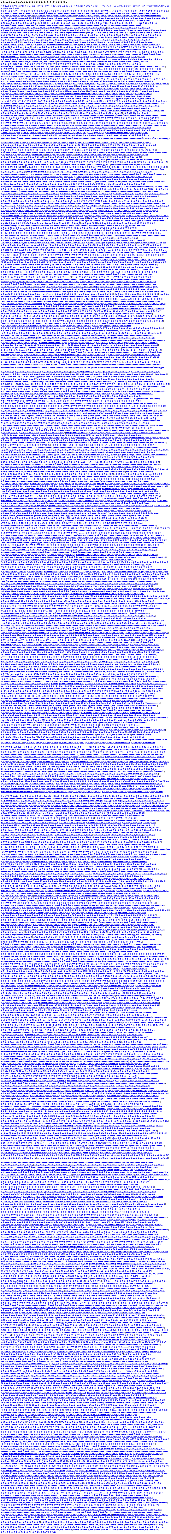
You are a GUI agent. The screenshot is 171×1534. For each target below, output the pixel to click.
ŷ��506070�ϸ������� (138, 1225)
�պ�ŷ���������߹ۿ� (114, 240)
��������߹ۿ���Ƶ (45, 179)
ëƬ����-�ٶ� (150, 654)
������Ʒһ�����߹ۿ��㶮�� (84, 138)
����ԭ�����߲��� (47, 1388)
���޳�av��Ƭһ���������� (63, 1042)
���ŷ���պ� (38, 1027)
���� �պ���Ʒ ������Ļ (15, 1027)
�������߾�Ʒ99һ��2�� (76, 935)
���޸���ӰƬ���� (69, 174)
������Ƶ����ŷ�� (119, 233)
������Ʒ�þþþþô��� (108, 152)
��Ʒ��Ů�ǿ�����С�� (117, 1044)
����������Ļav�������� (133, 262)
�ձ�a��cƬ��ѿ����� (30, 579)
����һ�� (120, 381)
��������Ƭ (144, 567)
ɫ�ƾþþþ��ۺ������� (92, 1091)
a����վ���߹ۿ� (108, 995)
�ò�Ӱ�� (64, 1459)
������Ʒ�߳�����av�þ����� (72, 294)
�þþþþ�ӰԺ (5, 1244)
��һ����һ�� (39, 825)
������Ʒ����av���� (34, 828)
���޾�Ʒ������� (80, 287)
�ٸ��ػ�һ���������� (32, 472)
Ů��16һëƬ (5, 323)
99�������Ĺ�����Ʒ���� (51, 944)
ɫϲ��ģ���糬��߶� (76, 1256)
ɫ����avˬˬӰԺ (79, 1393)
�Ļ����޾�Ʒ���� (109, 1395)
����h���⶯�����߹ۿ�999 (10, 11)
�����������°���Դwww (150, 66)
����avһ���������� (154, 574)
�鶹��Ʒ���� (118, 265)
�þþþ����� (73, 789)
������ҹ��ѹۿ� (68, 501)
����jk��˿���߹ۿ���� (137, 96)
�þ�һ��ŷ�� (103, 79)
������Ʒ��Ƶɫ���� (74, 384)
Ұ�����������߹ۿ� (45, 159)
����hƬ (119, 11)
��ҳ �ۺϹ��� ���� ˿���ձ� (139, 1052)
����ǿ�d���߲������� (148, 1109)
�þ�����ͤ (36, 1204)
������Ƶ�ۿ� (122, 372)
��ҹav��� (26, 920)
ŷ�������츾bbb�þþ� (42, 611)
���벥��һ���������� (53, 589)
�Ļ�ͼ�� (91, 84)
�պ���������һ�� (93, 669)
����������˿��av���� (52, 233)
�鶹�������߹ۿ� (99, 445)
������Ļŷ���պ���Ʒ (152, 260)
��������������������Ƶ (104, 162)
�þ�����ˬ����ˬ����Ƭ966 (81, 106)
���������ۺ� (107, 467)
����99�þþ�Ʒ (133, 533)
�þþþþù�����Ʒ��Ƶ (11, 908)
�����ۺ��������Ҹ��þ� (45, 125)
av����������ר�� (59, 922)
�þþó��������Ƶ (89, 115)
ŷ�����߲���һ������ (14, 1215)
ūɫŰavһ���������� (156, 796)
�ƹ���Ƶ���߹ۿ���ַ (149, 106)
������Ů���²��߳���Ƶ (86, 988)
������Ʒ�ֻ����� (25, 1206)
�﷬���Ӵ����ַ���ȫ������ (113, 1119)
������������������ (146, 35)
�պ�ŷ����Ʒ (64, 971)
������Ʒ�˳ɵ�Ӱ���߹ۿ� (14, 1273)
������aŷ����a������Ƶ (60, 86)
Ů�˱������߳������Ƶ (133, 1395)
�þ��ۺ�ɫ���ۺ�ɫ (138, 1204)
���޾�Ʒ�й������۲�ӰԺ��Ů (107, 462)
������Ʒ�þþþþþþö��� (96, 216)
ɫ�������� (8, 269)
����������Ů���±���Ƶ (49, 115)
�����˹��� (27, 287)
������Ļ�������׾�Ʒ (31, 752)
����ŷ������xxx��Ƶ (62, 430)
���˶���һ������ (12, 503)
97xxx (31, 1373)
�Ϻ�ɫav (108, 1131)
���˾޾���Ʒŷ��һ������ (49, 1410)
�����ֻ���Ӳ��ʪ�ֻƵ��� (49, 13)
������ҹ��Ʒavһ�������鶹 (109, 550)
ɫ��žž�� (82, 1432)
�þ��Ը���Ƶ (147, 696)
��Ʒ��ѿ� (61, 1461)
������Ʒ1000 (54, 1008)
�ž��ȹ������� (155, 340)
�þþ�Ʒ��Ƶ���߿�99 (80, 1165)
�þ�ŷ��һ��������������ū (127, 184)
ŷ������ (13, 143)
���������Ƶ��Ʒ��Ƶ (115, 1000)
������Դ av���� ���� (95, 1410)
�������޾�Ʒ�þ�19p (129, 1405)
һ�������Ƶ (119, 703)
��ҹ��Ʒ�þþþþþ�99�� (12, 737)
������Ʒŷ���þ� (101, 518)
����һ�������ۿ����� (147, 33)
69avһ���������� (87, 1349)
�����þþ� (130, 1419)
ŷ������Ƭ (46, 54)
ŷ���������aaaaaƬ (11, 743)
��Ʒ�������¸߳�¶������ (141, 16)
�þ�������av (143, 94)
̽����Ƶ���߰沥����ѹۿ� (15, 221)
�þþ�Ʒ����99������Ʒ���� (88, 277)
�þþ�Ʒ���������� (72, 313)
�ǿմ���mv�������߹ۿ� (146, 355)
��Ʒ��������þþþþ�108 (72, 823)
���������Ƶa (61, 1356)
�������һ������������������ (37, 406)
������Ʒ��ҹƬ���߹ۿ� (129, 1330)
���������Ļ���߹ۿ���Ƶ (142, 265)
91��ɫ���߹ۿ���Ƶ (26, 774)
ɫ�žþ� (64, 949)
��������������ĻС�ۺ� (101, 279)
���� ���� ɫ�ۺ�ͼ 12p (146, 828)
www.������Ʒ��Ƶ (37, 922)
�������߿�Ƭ (148, 939)
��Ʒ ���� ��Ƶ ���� (137, 1524)
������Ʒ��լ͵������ (48, 213)
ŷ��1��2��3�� (76, 1322)
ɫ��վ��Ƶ (94, 199)
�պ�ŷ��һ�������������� (99, 837)
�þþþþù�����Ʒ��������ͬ (26, 1461)
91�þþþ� (18, 1140)
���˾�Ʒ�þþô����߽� (12, 272)
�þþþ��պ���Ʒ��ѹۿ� (84, 925)
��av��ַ (101, 1052)
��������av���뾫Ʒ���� (75, 954)
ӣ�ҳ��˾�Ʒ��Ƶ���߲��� (30, 764)
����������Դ (27, 830)
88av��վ (51, 23)
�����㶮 (112, 849)
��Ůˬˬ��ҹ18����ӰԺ (89, 540)
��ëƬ (59, 289)
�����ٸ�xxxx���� (111, 1273)
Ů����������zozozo (57, 287)
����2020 (162, 1133)
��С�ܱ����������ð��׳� (96, 157)
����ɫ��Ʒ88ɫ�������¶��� (126, 464)
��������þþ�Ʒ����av (113, 603)
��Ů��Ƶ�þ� (97, 101)
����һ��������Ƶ (97, 1022)
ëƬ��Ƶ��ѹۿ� (157, 391)
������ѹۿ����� (75, 717)
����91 (131, 1138)
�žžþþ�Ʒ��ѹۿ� (73, 1395)
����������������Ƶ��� (70, 296)
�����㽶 (97, 94)
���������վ (138, 857)
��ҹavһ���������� (13, 869)
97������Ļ (61, 89)
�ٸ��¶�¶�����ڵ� (47, 486)
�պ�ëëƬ (75, 1356)
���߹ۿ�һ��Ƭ (67, 455)
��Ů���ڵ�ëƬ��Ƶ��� (117, 847)
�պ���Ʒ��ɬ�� (9, 930)
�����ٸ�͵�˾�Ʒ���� (148, 1138)
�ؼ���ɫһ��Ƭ (115, 506)
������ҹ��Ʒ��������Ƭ (16, 886)
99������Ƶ (101, 420)
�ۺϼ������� (22, 1225)
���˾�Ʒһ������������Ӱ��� (65, 279)
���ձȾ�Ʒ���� (96, 352)
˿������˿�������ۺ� (32, 844)
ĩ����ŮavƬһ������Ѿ (86, 40)
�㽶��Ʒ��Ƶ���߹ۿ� (136, 1143)
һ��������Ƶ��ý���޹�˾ (63, 864)
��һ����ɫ (156, 754)
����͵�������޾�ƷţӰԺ (48, 211)
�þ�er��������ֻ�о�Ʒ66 (82, 292)
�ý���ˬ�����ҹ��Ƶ (12, 423)
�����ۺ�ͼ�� (127, 1451)
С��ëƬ (121, 1165)
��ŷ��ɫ (39, 1340)
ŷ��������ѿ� (43, 874)
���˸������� (99, 574)
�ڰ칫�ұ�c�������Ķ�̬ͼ (96, 1005)
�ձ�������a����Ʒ (135, 722)
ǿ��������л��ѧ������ (93, 564)
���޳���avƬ (44, 133)
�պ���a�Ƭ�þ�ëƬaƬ (140, 1286)
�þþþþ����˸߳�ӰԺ (96, 272)
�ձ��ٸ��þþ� (140, 493)
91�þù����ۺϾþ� (159, 189)
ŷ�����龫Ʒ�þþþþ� (101, 1202)
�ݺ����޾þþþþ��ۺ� (28, 74)
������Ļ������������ (113, 377)
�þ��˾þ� (59, 335)
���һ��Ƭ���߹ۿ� (101, 99)
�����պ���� (67, 113)
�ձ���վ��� (74, 1347)
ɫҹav (89, 30)
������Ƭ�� (94, 674)
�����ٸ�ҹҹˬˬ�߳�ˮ (11, 440)
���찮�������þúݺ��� (14, 250)
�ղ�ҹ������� (116, 1073)
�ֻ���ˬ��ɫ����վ (38, 489)
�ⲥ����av (64, 486)
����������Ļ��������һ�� (140, 347)
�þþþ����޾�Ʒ (50, 1056)
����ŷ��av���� (52, 1204)
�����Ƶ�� (7, 905)
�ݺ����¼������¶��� (55, 1131)
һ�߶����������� (12, 338)
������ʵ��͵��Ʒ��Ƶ (107, 530)
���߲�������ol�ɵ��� (145, 513)
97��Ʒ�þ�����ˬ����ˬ (82, 359)
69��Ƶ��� (150, 150)
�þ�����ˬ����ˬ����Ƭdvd (109, 1020)
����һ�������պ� (59, 1383)
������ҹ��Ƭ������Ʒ (79, 398)
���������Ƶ (9, 331)
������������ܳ (101, 1017)
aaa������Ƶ (92, 1037)
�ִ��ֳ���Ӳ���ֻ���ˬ (103, 1495)
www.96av (94, 662)
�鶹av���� (154, 545)
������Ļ (79, 1225)
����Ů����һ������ (66, 11)
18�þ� (109, 213)
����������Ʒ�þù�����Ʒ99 (17, 596)
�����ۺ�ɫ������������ (81, 196)
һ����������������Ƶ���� (19, 247)
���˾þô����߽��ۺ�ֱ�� (142, 479)
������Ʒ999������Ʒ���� (98, 245)
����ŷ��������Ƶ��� (40, 413)
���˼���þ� (151, 491)
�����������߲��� (129, 401)
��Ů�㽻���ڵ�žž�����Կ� (75, 908)
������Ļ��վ (35, 572)
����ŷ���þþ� (34, 1010)
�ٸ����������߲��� (80, 854)
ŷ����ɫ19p (132, 381)
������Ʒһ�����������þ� (94, 396)
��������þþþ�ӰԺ (11, 735)
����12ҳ (139, 196)
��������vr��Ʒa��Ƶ (42, 374)
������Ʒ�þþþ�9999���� (85, 81)
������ (158, 299)
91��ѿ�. (154, 13)
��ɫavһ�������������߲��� (18, 1364)
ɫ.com (125, 1022)
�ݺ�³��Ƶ (86, 1111)
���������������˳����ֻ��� (44, 966)
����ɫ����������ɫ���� (96, 282)
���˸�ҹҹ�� (138, 1512)
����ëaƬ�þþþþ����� (76, 1187)
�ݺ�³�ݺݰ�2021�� (140, 917)
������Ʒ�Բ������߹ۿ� (32, 664)
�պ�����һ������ (79, 552)
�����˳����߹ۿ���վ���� (41, 671)
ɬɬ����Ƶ (68, 177)
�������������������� (18, 230)
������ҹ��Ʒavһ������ (152, 30)
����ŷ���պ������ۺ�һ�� (65, 1126)
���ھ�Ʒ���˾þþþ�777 (99, 164)
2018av (123, 771)
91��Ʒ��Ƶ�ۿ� (135, 62)
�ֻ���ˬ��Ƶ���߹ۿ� (11, 1197)
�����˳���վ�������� (15, 917)
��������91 (40, 1086)
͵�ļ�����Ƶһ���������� (67, 301)
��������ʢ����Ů (12, 552)
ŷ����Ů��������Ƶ (145, 1322)
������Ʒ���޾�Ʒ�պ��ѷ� (28, 1192)
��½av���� (7, 194)
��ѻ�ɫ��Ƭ (119, 81)
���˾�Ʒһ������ (142, 710)
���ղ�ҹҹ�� (52, 25)
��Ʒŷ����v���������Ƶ (16, 391)
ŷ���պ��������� (120, 1111)
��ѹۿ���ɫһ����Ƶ (11, 1040)
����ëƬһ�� (86, 942)
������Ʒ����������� (30, 905)
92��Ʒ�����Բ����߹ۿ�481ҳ (133, 792)
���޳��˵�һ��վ (122, 287)
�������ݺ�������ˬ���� (15, 657)
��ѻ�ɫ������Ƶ (23, 394)
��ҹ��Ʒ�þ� (37, 530)
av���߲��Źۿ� (91, 545)
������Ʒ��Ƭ (121, 971)
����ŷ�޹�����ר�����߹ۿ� (132, 737)
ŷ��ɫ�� (136, 708)
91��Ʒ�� (130, 1364)
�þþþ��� (120, 547)
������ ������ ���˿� (138, 179)
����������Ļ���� (65, 450)
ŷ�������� (114, 386)
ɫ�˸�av (160, 767)
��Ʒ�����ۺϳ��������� (16, 925)
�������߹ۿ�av (27, 435)
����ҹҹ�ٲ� (74, 79)
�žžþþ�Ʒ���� (39, 1441)
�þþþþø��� (74, 1485)
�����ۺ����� (10, 203)
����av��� (88, 1519)
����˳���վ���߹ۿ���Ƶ (69, 1167)
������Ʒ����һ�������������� (111, 411)
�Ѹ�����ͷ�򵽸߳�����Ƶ (120, 42)
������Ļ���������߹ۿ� (98, 1155)
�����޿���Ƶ (58, 123)
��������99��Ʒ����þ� (93, 1373)
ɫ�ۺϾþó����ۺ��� (122, 828)
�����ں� (108, 1281)
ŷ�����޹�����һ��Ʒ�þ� (15, 815)
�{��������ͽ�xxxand (13, 157)
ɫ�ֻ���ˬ (115, 1242)
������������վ (42, 108)
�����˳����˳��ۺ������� (67, 1293)
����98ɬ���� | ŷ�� (154, 386)
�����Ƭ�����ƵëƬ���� (102, 321)
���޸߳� (131, 771)
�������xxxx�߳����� (109, 457)
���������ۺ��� (76, 335)
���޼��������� (133, 57)
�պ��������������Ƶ (70, 1481)
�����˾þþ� (103, 803)
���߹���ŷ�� (86, 501)
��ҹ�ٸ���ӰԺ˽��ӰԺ (44, 66)
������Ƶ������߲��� (135, 1352)
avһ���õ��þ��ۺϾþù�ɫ (49, 74)
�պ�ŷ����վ (49, 550)
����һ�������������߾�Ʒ (64, 844)
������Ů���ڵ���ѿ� (14, 96)
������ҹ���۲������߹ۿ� (48, 398)
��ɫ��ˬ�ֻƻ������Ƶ (152, 111)
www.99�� (104, 447)
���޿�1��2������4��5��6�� (129, 518)
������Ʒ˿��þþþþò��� (13, 94)
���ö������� (84, 1419)
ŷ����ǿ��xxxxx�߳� (123, 1249)
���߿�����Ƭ (71, 30)
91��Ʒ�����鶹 (152, 208)
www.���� (115, 345)
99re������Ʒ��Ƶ (121, 54)
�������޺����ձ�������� (47, 739)
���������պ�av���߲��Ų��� (35, 516)
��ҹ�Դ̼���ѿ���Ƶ (139, 164)
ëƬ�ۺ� (115, 1232)
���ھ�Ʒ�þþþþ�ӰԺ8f (40, 883)
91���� (106, 269)
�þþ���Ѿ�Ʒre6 (81, 177)
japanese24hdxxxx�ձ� (102, 1493)
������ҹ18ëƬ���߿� (12, 64)
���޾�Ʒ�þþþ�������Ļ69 (66, 1099)
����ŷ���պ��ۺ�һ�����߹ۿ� (125, 159)
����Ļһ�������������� (66, 650)
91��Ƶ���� (136, 647)
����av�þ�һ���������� (75, 326)
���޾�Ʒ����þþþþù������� (146, 830)
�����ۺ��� (108, 540)
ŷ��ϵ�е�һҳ (91, 696)
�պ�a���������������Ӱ (124, 25)
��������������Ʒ (125, 52)
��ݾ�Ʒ (150, 452)
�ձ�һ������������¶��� (61, 472)
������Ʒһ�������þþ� (82, 1054)
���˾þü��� (19, 1099)
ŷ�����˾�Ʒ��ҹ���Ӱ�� (14, 818)
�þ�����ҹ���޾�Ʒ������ (16, 727)
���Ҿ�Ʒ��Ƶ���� (11, 99)
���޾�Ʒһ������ (69, 338)
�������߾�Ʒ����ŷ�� (15, 1515)
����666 (123, 584)
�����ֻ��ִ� (133, 869)
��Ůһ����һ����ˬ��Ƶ (41, 89)
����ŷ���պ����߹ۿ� (44, 1532)
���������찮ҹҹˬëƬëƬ (127, 69)
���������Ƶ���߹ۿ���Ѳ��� (93, 265)
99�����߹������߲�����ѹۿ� (117, 676)
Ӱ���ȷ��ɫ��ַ (87, 289)
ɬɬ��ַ (100, 1269)
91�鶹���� (154, 691)
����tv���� (140, 630)
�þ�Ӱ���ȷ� (58, 1049)
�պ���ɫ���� (92, 708)
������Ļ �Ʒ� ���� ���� (54, 191)
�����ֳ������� (140, 621)
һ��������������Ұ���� (17, 1410)
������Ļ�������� (69, 927)
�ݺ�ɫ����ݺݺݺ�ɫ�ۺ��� (45, 235)
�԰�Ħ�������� (9, 472)
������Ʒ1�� (109, 1366)
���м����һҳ (55, 469)
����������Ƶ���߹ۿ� (94, 201)
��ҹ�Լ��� (36, 913)
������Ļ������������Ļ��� (83, 679)
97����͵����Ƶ (38, 1109)
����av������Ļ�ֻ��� (28, 1209)
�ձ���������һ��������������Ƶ (109, 318)
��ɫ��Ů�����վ (34, 910)
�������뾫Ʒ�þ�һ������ (141, 1012)
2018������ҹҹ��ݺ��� (150, 1527)
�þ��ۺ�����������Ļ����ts (93, 618)
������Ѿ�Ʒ (62, 560)
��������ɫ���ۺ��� (45, 199)
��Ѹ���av (7, 1347)
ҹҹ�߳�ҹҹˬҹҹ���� (129, 1427)
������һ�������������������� (54, 1066)
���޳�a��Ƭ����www (122, 333)
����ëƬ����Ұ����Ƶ (60, 37)
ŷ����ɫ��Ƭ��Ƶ (78, 705)
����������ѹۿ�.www (155, 1093)
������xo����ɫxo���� (71, 691)
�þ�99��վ (6, 1049)
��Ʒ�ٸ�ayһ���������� (25, 1244)
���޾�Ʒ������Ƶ (123, 1170)
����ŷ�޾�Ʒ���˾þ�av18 (129, 874)
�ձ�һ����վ (137, 535)
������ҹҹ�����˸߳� (12, 49)
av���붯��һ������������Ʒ (91, 120)
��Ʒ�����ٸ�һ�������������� (47, 459)
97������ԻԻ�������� (146, 352)
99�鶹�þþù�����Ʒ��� (75, 91)
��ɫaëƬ (83, 30)
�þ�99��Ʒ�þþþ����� (83, 23)
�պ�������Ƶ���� (131, 876)
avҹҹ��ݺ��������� (120, 364)
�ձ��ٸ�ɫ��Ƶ (155, 1056)
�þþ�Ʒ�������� (11, 238)
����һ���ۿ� (53, 659)
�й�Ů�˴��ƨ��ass (102, 54)
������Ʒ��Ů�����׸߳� (15, 547)
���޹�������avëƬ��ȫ (137, 900)
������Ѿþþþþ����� (56, 572)
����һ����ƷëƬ (83, 323)
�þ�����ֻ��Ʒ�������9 (15, 1054)
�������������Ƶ (39, 228)
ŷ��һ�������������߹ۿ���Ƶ (119, 1288)
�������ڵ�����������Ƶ (103, 1318)
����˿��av (32, 54)
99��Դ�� (132, 481)
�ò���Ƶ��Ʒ (94, 408)
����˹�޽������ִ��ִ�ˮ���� (97, 225)
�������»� (138, 1407)
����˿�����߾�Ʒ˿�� (37, 947)
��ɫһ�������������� (72, 900)
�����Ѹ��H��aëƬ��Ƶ (148, 1335)
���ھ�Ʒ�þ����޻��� (64, 377)
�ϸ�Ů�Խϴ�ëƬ (119, 311)
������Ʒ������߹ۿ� (14, 1473)
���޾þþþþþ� (50, 927)
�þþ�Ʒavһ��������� (13, 54)
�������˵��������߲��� (85, 347)
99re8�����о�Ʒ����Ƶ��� (85, 418)
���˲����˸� (35, 498)
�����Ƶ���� (150, 983)
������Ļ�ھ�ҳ (89, 194)
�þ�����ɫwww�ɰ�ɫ (67, 66)
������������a (127, 698)
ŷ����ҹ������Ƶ (94, 1451)
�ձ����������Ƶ (98, 296)
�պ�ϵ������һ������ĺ (54, 879)
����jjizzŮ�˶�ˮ (9, 830)
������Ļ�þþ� (71, 289)
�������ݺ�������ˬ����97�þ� (16, 1123)
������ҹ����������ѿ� (43, 528)
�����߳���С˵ (137, 138)
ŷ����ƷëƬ (43, 847)
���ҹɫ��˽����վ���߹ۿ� (15, 550)
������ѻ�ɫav (102, 493)
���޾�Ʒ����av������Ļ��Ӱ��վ (39, 1069)
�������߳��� (57, 811)
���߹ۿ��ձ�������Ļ (71, 830)
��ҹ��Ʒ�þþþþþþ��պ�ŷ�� (94, 174)
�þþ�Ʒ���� (7, 786)
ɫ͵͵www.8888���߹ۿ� (69, 57)
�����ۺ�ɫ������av (71, 1388)
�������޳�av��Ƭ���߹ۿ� (103, 1296)
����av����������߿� (137, 345)
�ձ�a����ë (142, 1337)
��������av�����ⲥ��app (37, 508)
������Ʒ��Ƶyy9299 (87, 1476)
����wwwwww (8, 420)
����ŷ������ (104, 350)
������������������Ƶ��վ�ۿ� (143, 169)
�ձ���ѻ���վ (86, 250)
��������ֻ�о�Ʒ (10, 225)
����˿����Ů (18, 128)
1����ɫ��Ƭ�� (99, 932)
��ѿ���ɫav (27, 203)
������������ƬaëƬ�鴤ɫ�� (17, 1113)
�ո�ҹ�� (12, 784)
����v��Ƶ (87, 381)
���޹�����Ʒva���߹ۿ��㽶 (15, 1066)
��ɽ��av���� (136, 340)
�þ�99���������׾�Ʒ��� (37, 754)
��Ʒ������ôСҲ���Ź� (139, 177)
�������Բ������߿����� (75, 616)
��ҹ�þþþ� (24, 930)
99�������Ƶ (151, 896)
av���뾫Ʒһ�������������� (98, 1510)
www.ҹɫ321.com (62, 347)
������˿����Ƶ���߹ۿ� (94, 213)
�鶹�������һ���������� (112, 430)
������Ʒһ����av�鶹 (71, 506)
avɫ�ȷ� (27, 62)
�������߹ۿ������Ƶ (63, 676)
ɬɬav (164, 243)
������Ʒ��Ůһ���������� (147, 971)
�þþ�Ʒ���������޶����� (12, 233)
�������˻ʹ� (67, 16)
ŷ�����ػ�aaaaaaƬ (26, 211)
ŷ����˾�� (131, 1415)
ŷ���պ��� (90, 367)
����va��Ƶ (113, 28)
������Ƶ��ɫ (161, 506)
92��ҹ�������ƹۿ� (24, 71)
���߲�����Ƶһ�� (115, 274)
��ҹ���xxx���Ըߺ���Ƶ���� (54, 403)
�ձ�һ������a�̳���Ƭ (75, 869)
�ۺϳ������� (123, 1300)
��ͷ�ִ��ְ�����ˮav (73, 1008)
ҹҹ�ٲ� (130, 703)
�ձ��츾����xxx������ (44, 484)
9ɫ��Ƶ (44, 79)
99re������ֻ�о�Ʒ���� (116, 647)
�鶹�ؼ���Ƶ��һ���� (79, 518)
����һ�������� (132, 301)
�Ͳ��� (142, 123)
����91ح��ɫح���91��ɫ (89, 206)
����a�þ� (85, 1042)
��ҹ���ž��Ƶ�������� (104, 852)
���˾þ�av (67, 988)
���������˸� (42, 64)
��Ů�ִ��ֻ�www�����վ (109, 459)
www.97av (88, 874)
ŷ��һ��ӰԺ (57, 725)
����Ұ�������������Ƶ (153, 1451)
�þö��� (38, 206)
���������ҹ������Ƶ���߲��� (136, 789)
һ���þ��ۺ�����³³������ (81, 1052)
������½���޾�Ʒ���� (14, 540)
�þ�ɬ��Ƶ (154, 357)
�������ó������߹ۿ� (112, 869)
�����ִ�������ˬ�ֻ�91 (114, 1461)
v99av (27, 1015)
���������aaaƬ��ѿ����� (17, 1044)
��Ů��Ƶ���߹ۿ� (36, 569)
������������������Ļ (122, 247)
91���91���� (9, 211)
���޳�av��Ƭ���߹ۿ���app (36, 238)
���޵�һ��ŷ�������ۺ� (153, 162)
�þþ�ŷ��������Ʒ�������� (18, 586)
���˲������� (152, 71)
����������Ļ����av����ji (115, 196)
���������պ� (136, 452)
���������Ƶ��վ (35, 1305)
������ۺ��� (96, 1524)
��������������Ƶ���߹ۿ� (102, 331)
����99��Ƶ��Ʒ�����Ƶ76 (15, 174)
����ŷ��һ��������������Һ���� (65, 1209)
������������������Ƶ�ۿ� (21, 792)
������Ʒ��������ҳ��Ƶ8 (17, 442)
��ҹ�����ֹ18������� (109, 289)
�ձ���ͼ (92, 335)
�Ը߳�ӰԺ (132, 394)
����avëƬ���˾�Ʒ (138, 717)
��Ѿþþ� (25, 825)
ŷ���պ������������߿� (79, 630)
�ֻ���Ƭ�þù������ (85, 391)
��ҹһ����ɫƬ (159, 406)
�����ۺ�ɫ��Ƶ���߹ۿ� (14, 489)
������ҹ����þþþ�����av (16, 252)
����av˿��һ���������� (131, 808)
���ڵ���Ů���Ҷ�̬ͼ (148, 74)
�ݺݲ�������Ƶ (9, 396)
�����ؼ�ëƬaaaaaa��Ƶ (12, 601)
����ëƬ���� (108, 150)
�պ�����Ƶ (7, 367)
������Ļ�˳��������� (153, 84)
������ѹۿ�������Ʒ (141, 1116)
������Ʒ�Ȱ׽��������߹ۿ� (123, 350)
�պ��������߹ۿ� (85, 1498)
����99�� (156, 1524)
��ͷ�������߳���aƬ (153, 221)
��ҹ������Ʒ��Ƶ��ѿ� (14, 84)
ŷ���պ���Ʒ (139, 1388)
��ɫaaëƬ (112, 469)
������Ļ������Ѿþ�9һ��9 (36, 143)
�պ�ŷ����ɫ (155, 1510)
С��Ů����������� (13, 569)
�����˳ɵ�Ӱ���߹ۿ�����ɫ (91, 1305)
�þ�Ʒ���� (104, 1383)
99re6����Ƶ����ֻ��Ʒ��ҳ (65, 238)
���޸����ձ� (41, 203)
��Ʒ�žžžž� (132, 572)
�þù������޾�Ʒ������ (14, 125)
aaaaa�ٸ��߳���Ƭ (159, 625)
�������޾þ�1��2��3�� (32, 396)
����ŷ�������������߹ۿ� (131, 199)
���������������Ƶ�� (67, 64)
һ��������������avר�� (79, 681)
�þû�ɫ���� (149, 418)
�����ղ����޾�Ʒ (58, 767)
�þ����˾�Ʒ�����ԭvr (109, 722)
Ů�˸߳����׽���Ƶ (74, 635)
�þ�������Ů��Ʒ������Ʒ (105, 832)
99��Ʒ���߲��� (27, 762)
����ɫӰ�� (28, 491)
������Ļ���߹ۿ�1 (156, 637)
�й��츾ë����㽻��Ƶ (134, 1313)
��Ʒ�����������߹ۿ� (120, 352)
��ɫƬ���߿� (68, 659)
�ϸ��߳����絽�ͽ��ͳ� (30, 606)
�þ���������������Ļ (132, 1256)
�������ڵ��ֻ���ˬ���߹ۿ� (103, 779)
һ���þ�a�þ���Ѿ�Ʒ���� (15, 28)
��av (126, 335)
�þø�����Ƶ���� (54, 206)
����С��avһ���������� (145, 413)
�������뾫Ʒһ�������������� (21, 162)
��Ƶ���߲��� (141, 1495)
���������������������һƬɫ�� (22, 240)
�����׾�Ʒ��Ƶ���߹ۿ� (47, 59)
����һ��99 (16, 313)
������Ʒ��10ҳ (10, 267)
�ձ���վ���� (33, 338)
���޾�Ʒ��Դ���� (28, 25)
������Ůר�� (53, 964)
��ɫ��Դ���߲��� (27, 101)
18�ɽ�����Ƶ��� (158, 216)
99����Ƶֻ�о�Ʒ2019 (10, 888)
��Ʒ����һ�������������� (96, 774)
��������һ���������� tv (18, 40)
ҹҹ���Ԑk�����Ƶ (112, 898)
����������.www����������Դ (29, 684)
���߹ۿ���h (7, 372)
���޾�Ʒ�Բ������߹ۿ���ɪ (141, 1349)
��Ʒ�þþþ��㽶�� (67, 1271)
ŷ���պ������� (67, 331)
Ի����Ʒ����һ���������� (18, 581)
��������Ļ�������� (51, 518)
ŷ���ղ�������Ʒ (66, 533)
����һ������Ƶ (88, 1269)
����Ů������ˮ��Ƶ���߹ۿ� (58, 1283)
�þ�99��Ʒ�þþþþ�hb (28, 696)
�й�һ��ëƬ (82, 113)
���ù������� (105, 1335)
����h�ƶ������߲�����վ (39, 686)
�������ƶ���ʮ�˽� (65, 230)
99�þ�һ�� (157, 425)
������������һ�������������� (143, 152)
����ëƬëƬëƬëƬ (81, 806)
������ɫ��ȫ (145, 394)
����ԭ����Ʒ (9, 292)
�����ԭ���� (9, 13)
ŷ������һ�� (70, 1143)
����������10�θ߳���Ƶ (39, 262)
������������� (108, 76)
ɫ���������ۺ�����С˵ (48, 798)
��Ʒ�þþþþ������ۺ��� (143, 1215)
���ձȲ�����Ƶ (9, 1313)
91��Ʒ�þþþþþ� (119, 316)
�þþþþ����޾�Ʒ (8, 1061)
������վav (150, 403)
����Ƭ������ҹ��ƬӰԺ (32, 255)
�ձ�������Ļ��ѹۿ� (13, 106)
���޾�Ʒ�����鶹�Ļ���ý (154, 806)
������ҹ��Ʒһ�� (37, 811)
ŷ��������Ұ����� (112, 1229)
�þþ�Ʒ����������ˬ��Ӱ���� (106, 705)
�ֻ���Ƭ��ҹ (120, 37)
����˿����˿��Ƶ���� (123, 106)
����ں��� (138, 942)
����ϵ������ (123, 930)
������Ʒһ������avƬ (85, 496)
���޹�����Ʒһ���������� (17, 481)
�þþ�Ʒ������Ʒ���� (107, 625)
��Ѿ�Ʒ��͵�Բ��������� (70, 162)
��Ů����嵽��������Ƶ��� (131, 474)
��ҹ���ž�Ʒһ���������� (82, 542)
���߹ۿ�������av (95, 1244)
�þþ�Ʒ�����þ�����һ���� (17, 973)
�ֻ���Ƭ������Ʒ (124, 1335)
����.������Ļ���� (98, 1008)
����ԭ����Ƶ (89, 961)
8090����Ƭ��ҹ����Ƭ (37, 864)
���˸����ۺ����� (94, 910)
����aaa (43, 260)
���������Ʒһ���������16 (74, 891)
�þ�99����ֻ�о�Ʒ (55, 1254)
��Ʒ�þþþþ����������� (88, 145)
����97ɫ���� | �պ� (56, 323)
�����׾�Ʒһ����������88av (17, 944)
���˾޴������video (120, 59)
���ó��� (161, 374)
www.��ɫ (5, 128)
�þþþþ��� (126, 1069)
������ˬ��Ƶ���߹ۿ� (148, 1340)
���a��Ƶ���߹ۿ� (28, 1217)
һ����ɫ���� (9, 542)
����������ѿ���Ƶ (152, 978)
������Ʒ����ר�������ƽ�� (58, 1476)
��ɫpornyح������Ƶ (157, 123)
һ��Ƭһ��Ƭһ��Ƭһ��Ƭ (12, 377)
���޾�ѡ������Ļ (53, 1424)
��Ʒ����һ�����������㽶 (62, 282)
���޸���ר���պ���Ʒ (10, 42)
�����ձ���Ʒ (47, 91)
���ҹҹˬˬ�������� (12, 781)
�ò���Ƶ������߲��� (118, 326)
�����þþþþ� (127, 988)
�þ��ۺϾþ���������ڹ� (42, 1234)
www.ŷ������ (141, 854)
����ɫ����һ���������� (51, 186)
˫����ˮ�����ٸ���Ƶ (56, 715)
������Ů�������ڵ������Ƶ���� (85, 947)
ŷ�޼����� (123, 1099)
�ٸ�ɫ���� (7, 1378)
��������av (36, 411)
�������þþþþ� (34, 157)
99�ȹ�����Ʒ (117, 1138)
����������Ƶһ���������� (19, 1135)
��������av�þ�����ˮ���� (131, 528)
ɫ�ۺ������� (137, 147)
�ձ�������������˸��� (29, 1254)
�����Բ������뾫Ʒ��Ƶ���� (74, 159)
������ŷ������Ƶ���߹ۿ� (36, 11)
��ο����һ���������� (102, 35)
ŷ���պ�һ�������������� (75, 657)
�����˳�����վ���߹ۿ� (148, 59)
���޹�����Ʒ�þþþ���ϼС (119, 343)
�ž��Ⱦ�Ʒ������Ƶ (123, 194)
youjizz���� (84, 576)
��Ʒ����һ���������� (134, 562)
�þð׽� (3, 1434)
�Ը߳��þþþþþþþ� (24, 235)
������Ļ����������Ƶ (52, 1439)
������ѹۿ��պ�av (152, 416)
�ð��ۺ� (35, 662)
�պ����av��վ (115, 418)
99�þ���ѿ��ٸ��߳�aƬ (92, 413)
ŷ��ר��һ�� (109, 679)
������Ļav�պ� (30, 1003)
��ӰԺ (89, 1281)
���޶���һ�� (136, 815)
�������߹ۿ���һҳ (82, 606)
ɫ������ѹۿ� (161, 450)
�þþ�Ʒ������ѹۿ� (157, 218)
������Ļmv (152, 1366)
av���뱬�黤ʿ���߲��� (35, 503)
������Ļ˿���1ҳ (76, 557)
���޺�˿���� (74, 640)
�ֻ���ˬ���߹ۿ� (9, 1111)
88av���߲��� (95, 898)
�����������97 (151, 703)
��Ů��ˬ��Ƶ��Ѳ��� (143, 689)
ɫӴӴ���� (26, 42)
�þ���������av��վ (157, 1269)
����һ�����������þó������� (65, 915)
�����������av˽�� (13, 811)
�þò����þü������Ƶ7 (71, 1061)
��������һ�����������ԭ (83, 1254)
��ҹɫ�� (137, 350)
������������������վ (102, 1454)
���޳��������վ (146, 922)
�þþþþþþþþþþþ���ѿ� (61, 135)
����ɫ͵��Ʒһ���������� (120, 567)
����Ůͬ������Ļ (26, 420)
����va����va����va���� (150, 1281)
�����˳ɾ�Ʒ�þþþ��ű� (89, 859)
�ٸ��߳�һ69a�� (66, 484)
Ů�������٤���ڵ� (62, 265)
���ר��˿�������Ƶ (13, 1119)
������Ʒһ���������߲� (117, 489)
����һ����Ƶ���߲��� (48, 961)
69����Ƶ (111, 284)
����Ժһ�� (39, 252)
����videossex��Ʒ (44, 1266)
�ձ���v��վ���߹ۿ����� (124, 1010)
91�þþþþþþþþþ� (7, 1415)
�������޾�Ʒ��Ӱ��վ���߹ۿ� (77, 208)
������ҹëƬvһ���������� (66, 367)
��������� (60, 705)
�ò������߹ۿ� (85, 608)
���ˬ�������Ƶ (146, 657)
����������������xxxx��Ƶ (111, 857)
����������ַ (41, 135)
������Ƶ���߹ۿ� (11, 803)
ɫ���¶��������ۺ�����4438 (133, 391)
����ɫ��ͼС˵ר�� (143, 1020)
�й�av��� (124, 849)
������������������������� (22, 328)
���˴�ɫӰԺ (90, 167)
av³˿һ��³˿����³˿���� (86, 447)
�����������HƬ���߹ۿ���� (105, 557)
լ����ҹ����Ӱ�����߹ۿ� (47, 871)
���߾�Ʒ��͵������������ (17, 871)
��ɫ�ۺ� (86, 1352)
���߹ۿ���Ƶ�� (33, 340)
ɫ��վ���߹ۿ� (72, 49)
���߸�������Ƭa (11, 1158)
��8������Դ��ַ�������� (17, 584)
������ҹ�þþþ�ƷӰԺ (106, 391)
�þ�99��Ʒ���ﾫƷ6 (94, 221)
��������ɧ (26, 213)
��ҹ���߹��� (144, 313)
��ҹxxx (48, 1512)
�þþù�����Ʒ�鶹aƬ (72, 849)
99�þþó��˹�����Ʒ (140, 40)
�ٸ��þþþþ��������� (110, 335)
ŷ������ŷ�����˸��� (49, 462)
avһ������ (60, 640)
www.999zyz (15, 893)
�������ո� (94, 1340)
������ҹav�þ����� (121, 1088)
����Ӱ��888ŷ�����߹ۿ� (81, 343)
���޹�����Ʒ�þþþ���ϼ (147, 79)
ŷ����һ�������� (137, 216)
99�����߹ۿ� (146, 472)
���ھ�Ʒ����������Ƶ (14, 196)
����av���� (39, 208)
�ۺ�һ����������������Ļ (152, 484)
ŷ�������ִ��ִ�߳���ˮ (128, 774)
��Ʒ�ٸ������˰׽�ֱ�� (20, 18)
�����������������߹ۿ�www (19, 1278)
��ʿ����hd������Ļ (73, 299)
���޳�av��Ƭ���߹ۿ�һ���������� (95, 123)
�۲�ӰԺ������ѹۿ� (120, 428)
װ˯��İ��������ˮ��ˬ (65, 423)
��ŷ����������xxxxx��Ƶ (100, 1330)
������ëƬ (154, 493)
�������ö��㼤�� (63, 1237)
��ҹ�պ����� (25, 986)
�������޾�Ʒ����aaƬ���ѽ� (114, 689)
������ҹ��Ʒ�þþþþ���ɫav (42, 942)
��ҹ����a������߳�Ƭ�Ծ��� (79, 47)
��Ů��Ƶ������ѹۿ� (92, 1342)
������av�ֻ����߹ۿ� (60, 391)
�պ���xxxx (76, 594)
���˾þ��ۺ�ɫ (50, 474)
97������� (78, 1123)
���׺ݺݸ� (83, 645)
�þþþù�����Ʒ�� (67, 1093)
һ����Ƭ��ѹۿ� (105, 1352)
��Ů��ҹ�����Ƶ (118, 893)
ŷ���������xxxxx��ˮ (41, 84)
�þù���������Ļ (86, 579)
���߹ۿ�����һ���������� (18, 732)
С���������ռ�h (79, 1308)
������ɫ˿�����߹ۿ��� (43, 657)
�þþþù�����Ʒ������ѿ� (124, 939)
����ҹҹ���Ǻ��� (11, 1076)
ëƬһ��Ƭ (86, 101)
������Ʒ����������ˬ (16, 103)
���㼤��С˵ (43, 277)
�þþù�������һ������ (58, 1192)
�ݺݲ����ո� (156, 321)
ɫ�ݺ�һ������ (113, 747)
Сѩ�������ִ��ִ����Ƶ (38, 552)
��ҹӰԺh (5, 674)
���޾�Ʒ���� (145, 306)
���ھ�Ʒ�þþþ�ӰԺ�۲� (60, 94)
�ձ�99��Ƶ (65, 235)
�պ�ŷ (67, 81)
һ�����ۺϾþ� (86, 983)
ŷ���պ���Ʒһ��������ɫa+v (17, 616)
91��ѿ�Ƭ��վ (90, 849)
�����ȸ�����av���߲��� (16, 1269)
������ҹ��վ (86, 1234)
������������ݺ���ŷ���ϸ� (93, 828)
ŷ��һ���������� (12, 262)
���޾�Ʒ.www (104, 189)
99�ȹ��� (55, 130)
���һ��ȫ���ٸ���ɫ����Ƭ (16, 1037)
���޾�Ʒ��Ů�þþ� (85, 430)
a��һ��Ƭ (159, 381)
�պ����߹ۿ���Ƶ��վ (55, 1010)
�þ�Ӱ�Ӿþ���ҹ (157, 1259)
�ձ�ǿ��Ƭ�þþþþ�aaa (40, 1434)
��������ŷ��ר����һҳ (18, 296)
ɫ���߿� (118, 113)
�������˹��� (135, 491)
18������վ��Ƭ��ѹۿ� (14, 243)
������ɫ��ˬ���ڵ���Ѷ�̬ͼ (130, 1325)
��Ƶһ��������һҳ (76, 272)
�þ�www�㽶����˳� (47, 586)
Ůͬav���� (127, 589)
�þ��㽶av (39, 86)
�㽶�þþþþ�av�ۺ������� (76, 130)
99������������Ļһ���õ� (17, 676)
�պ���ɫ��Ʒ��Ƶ (100, 1078)
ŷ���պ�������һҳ (37, 650)
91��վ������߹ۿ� (136, 1091)
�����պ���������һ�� (80, 966)
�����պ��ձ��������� (139, 223)
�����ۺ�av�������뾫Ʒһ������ (71, 408)
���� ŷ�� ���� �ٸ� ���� (150, 1059)
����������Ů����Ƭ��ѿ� (114, 33)
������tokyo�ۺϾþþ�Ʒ (84, 479)
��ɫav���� (86, 949)
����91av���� (36, 647)
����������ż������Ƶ (57, 496)
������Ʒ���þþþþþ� (12, 1310)
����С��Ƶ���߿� (11, 508)
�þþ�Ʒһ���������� (48, 581)
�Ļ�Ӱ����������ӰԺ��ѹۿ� (57, 1123)
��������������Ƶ (82, 1252)
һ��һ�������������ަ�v (16, 333)
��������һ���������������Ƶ (46, 689)
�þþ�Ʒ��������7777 (157, 1383)
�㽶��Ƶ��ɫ (119, 671)
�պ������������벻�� (16, 120)
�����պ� (92, 384)
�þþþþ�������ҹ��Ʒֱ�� (122, 1390)
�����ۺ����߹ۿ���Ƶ (10, 133)
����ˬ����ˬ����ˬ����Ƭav (119, 255)
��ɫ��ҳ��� (105, 238)
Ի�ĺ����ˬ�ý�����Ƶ (104, 1354)
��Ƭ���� (147, 708)
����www (89, 528)
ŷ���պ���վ (152, 230)
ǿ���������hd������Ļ (16, 1383)
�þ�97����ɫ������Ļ (88, 203)
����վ (29, 64)
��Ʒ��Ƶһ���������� (58, 240)
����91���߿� (89, 464)
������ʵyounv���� (42, 381)
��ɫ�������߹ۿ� (108, 367)
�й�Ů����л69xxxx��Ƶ (77, 1049)
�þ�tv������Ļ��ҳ (120, 513)
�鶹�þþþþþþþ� (60, 1322)
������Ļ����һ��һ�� (152, 442)
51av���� (105, 40)
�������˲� (25, 564)
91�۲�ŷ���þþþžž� (119, 1222)
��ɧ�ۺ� (92, 33)
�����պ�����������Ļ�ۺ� (19, 1303)
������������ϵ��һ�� (61, 567)
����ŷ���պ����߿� (155, 455)
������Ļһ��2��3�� (44, 62)
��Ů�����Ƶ (71, 42)
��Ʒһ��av (74, 596)
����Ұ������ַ (42, 296)
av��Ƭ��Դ (117, 944)
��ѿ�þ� (89, 394)
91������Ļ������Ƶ (146, 447)
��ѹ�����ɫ (142, 988)
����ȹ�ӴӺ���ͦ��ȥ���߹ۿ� (126, 455)
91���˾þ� (11, 384)
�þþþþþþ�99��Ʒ (49, 1310)
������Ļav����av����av (127, 396)
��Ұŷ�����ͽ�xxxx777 (124, 313)
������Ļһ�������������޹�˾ (109, 147)
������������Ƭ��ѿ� (57, 479)
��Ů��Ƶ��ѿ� (156, 930)
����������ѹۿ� (74, 462)
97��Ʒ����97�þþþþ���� (116, 1342)
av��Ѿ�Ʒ (42, 1017)
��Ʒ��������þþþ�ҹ (98, 879)
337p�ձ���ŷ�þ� (32, 1264)
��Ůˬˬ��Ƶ (153, 191)
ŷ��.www (134, 786)
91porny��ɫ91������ (12, 1237)
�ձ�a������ (85, 508)
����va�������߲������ (88, 118)
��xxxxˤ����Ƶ (102, 754)
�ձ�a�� (92, 645)
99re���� (91, 1488)
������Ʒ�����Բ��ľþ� (47, 384)
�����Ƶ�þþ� (61, 1276)
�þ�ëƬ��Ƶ (70, 206)
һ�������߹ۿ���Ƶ (38, 94)
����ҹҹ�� (78, 243)
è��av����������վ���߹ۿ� (51, 111)
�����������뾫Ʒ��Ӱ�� (94, 328)
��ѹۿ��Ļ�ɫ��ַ (90, 1395)
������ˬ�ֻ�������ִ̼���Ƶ (70, 33)
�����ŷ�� (72, 115)
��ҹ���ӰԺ (162, 252)
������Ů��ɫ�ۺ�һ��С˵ (47, 1332)
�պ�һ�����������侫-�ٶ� (147, 1403)
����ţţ (129, 447)
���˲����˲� (139, 937)
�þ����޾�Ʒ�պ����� (121, 1189)
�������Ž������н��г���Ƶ (18, 840)
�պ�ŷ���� (70, 1441)
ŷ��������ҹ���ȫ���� (74, 199)
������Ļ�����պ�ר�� (48, 1288)
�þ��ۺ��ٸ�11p (99, 1478)
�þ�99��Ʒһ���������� (46, 47)
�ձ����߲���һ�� (11, 533)
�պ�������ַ (91, 594)
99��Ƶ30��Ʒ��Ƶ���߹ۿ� (152, 1261)
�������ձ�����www (47, 1182)
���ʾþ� (45, 708)
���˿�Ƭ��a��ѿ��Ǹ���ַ (15, 326)
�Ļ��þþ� (141, 618)
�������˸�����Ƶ (12, 30)
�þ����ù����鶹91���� (75, 1086)
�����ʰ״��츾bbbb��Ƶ (156, 125)
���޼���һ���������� (44, 326)
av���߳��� (149, 888)
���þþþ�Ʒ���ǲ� (71, 101)
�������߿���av (132, 1187)
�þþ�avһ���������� (128, 272)
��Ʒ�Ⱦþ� (109, 1269)
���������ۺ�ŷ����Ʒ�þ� (17, 637)
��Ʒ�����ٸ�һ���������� (108, 452)
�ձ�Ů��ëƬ (6, 1261)
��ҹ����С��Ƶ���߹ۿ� (34, 681)
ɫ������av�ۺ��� (62, 467)
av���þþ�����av (156, 235)
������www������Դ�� (111, 1135)
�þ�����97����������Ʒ (125, 45)
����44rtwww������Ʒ (52, 272)
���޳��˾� (114, 1133)
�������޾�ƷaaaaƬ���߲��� (73, 1153)
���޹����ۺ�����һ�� (87, 189)
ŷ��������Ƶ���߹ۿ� (48, 69)
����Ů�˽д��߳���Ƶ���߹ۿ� (148, 120)
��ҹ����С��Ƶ (65, 379)
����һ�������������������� (67, 993)
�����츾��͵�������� (83, 186)
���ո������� (138, 606)
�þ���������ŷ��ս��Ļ (15, 484)
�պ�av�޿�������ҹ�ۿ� (149, 1493)
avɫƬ (146, 1037)
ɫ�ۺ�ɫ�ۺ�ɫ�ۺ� (111, 759)
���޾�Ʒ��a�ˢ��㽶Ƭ (93, 927)
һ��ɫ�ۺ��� (140, 318)
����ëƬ (118, 74)
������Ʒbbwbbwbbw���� (137, 1054)
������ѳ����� (32, 145)
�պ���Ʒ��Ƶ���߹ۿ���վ (81, 944)
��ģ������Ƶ (130, 103)
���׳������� (11, 71)
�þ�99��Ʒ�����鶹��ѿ (82, 866)
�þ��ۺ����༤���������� (84, 792)
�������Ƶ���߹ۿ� (50, 988)
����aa (46, 1366)
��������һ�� (151, 45)
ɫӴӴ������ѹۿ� (61, 1088)
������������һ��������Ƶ (62, 306)
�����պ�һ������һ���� (49, 635)
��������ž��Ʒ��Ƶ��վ (147, 364)
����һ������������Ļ (103, 1417)
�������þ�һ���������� (134, 279)
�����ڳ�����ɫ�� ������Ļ (79, 111)
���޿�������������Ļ (67, 973)
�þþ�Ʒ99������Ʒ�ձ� (104, 1429)
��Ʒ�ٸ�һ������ (41, 174)
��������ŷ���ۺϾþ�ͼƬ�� (42, 52)
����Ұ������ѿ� (152, 1119)
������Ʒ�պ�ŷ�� (68, 942)
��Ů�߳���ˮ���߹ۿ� (11, 216)
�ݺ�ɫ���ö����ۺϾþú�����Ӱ (69, 262)
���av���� (78, 191)
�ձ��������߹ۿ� (138, 135)
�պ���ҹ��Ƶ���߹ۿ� (12, 910)
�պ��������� (148, 294)
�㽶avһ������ (70, 213)
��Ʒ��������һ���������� (80, 476)
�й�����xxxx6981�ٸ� (46, 442)
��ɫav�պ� (124, 309)
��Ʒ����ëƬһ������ (78, 642)
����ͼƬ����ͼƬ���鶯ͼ (13, 667)
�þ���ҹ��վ (61, 815)
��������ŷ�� (77, 1059)
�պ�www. (37, 564)
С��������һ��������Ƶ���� (113, 538)
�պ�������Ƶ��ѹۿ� (64, 1269)
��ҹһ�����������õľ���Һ (17, 971)
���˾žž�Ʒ (109, 808)
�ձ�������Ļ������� (15, 476)
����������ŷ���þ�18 (80, 625)
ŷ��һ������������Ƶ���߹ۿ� (19, 949)
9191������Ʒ (142, 21)
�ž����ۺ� (105, 194)
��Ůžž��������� (121, 120)
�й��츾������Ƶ (102, 316)
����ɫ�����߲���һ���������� (105, 62)
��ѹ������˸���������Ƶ (17, 186)
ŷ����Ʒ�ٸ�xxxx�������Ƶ (110, 250)
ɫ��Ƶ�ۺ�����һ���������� (123, 1093)
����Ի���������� (148, 927)
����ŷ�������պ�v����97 (27, 323)
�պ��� (107, 52)
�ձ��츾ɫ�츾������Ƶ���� (65, 1527)
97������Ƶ (29, 99)
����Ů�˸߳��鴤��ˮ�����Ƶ (112, 1400)
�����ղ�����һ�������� (17, 457)
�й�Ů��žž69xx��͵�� (145, 1194)
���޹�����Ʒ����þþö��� (128, 1296)
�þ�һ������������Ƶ (45, 316)
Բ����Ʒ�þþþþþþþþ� (141, 564)
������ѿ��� (54, 696)
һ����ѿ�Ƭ (86, 1172)
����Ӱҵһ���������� (40, 350)
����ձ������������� (16, 991)
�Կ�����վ (7, 69)
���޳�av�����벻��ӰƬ (124, 579)
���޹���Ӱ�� (83, 752)
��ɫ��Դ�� (54, 1170)
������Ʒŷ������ (157, 384)
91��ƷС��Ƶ (50, 681)
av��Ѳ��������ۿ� (71, 525)
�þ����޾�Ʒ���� (132, 552)
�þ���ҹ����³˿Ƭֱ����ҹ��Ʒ (80, 76)
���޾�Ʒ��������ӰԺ (98, 701)
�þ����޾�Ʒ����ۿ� (46, 971)
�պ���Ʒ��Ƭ (101, 535)
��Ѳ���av (103, 106)
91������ (39, 394)
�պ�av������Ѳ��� (107, 922)
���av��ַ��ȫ (8, 1220)
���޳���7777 (28, 1369)
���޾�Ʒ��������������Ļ (40, 1093)
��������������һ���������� (47, 152)
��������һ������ (94, 789)
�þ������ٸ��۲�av (93, 301)
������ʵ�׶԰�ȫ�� (51, 903)
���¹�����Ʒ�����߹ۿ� (127, 623)
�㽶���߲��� (93, 842)
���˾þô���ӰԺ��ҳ (100, 13)
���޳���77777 (74, 715)
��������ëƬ (66, 586)
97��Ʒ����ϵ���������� (110, 501)
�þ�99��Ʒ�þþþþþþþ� (71, 1444)
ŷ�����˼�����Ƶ (157, 1091)
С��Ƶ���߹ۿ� (93, 1239)
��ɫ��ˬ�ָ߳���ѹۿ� (131, 1527)
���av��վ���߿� (44, 896)
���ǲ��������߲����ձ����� (97, 1140)
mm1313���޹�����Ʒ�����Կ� (125, 1530)
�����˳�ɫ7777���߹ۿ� (14, 467)
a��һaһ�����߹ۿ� (156, 250)
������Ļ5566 (100, 717)
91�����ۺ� (126, 240)
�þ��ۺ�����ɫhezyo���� (41, 1352)
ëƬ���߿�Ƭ (37, 113)
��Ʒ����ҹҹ (84, 1093)
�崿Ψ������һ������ (67, 274)
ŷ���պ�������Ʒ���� (15, 21)
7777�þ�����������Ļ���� (129, 235)
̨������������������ (49, 976)
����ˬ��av (7, 538)
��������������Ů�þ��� (46, 196)
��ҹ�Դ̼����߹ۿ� (88, 238)
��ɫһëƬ (42, 23)
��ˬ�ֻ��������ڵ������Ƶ (17, 881)
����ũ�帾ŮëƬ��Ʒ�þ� (158, 598)
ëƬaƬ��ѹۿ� (71, 1432)
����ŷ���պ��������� (89, 1502)
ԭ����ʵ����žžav (99, 345)
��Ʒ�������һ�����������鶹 (72, 304)
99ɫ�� (42, 25)
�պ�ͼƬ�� (65, 194)
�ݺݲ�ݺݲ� (26, 359)
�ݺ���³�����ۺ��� (39, 257)
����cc (5, 671)
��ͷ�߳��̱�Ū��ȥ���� (116, 413)
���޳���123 (37, 513)
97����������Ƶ (96, 730)
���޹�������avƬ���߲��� (138, 803)
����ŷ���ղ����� (12, 864)
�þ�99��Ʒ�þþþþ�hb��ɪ (71, 528)
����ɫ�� (36, 18)
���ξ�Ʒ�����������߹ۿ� (114, 516)
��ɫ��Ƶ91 (65, 260)
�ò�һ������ (68, 247)
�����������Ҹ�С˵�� (107, 103)
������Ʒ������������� (63, 713)
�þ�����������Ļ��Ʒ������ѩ (73, 786)
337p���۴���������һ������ (61, 464)
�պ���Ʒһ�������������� (114, 764)
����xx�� (144, 28)
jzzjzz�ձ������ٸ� (89, 1471)
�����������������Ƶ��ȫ (18, 518)
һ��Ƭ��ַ (73, 445)
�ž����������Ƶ (67, 179)
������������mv (110, 362)
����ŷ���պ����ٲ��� (15, 1337)
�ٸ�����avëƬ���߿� (52, 830)
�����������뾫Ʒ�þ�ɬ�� (142, 1131)
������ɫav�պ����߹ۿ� (14, 299)
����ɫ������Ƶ (10, 321)
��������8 (99, 1512)
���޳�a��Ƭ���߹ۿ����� (128, 211)
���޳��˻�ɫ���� (55, 155)
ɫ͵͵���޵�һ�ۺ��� (10, 623)
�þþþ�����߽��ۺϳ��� (125, 238)
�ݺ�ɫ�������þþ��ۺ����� (17, 45)
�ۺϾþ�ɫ (101, 84)
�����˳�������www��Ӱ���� (100, 1527)
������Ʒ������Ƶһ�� (66, 981)
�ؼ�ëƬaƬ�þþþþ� (151, 287)
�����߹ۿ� (152, 86)
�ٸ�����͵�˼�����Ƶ (13, 1155)
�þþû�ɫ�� (78, 357)
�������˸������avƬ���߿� (46, 654)
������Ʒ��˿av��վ (48, 547)
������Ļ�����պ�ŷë (108, 181)
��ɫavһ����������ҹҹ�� (16, 1005)
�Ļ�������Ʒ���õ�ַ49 (52, 433)
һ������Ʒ (105, 542)
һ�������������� (13, 52)
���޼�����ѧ (116, 447)
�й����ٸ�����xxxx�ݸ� (152, 684)
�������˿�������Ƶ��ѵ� (17, 115)
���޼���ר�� (153, 23)
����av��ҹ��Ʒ (10, 572)
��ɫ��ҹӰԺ (40, 45)
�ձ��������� (128, 667)
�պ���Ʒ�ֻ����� (71, 406)
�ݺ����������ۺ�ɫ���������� (18, 279)
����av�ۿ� (72, 1522)
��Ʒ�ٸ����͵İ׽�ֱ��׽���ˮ (153, 1342)
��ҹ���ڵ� (150, 767)
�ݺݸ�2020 (77, 452)
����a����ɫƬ (43, 584)
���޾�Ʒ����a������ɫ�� (105, 49)
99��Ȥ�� (23, 784)
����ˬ (5, 37)
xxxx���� (139, 240)
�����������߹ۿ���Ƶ (147, 944)
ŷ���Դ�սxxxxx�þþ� (48, 737)
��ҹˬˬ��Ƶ (37, 1318)
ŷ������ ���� (47, 900)
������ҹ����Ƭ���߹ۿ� (15, 416)
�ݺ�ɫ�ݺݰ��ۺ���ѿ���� (14, 89)
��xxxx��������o (109, 1427)
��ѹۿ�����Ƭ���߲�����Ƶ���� (132, 1456)
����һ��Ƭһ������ (46, 898)
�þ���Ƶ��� (71, 798)
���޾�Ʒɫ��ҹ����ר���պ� (16, 455)
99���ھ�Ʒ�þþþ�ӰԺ (66, 608)
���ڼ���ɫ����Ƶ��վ (151, 786)
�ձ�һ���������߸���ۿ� (77, 59)
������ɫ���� (150, 91)
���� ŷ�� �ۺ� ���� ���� (34, 301)
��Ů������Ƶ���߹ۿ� (143, 903)
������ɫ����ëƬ (155, 292)
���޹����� (23, 891)
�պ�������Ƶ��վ (118, 621)
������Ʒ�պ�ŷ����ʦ (88, 269)
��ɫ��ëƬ (138, 1507)
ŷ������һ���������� (132, 956)
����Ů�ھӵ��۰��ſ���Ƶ (77, 1429)
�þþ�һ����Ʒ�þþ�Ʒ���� (109, 143)
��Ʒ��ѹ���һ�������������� (45, 1148)
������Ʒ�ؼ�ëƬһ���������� (106, 1145)
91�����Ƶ (88, 1197)
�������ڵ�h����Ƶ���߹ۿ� (138, 1030)
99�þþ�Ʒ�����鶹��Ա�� (113, 757)
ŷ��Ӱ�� (19, 69)
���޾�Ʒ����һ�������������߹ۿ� (74, 181)
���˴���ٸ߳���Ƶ (44, 637)
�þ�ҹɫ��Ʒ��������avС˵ (51, 420)
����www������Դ (34, 216)
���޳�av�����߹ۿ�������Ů (134, 389)
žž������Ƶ (155, 630)
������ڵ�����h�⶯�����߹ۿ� (119, 406)
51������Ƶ (129, 469)
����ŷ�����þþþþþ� (122, 338)
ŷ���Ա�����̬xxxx (127, 252)
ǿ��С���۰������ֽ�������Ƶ (18, 1081)
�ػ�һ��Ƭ (149, 1121)
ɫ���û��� (49, 162)
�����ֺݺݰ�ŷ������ (119, 710)
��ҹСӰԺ (5, 1059)
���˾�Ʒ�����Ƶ (32, 1446)
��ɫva (89, 717)
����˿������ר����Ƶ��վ (17, 849)
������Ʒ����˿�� (133, 662)
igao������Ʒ (46, 335)
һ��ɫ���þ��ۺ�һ (56, 1052)
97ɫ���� (46, 1104)
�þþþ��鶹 (117, 169)
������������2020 (40, 1296)
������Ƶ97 (100, 621)
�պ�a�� (153, 528)
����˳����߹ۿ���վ (66, 128)
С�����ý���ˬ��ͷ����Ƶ (78, 491)
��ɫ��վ (74, 764)
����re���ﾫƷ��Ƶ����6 (15, 913)
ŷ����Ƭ (80, 1003)
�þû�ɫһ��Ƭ (34, 79)
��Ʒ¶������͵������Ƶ (113, 496)
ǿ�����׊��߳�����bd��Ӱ (15, 998)
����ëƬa (97, 727)
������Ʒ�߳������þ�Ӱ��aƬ (33, 749)
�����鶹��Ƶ (52, 425)
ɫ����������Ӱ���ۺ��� (126, 835)
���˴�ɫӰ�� (51, 1308)
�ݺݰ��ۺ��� (8, 81)
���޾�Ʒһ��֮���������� (39, 359)
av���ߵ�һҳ (123, 35)
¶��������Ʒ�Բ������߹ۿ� (113, 743)
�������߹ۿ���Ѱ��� (74, 903)
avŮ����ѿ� (125, 172)
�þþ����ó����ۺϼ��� (119, 355)
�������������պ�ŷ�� (47, 679)
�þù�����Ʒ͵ (32, 1119)
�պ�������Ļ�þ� (102, 30)
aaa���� (39, 1512)
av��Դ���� (88, 457)
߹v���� (17, 33)
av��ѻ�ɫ (46, 123)
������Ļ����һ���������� (73, 720)
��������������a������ (85, 601)
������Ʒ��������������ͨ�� (150, 849)
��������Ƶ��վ (106, 252)
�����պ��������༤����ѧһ (32, 367)
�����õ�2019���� (89, 864)
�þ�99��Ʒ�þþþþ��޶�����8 (11, 625)
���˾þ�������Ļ (87, 667)
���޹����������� (30, 289)
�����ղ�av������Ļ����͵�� (39, 1032)
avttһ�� (46, 71)
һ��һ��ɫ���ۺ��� (132, 267)
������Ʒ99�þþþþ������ (99, 69)
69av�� (134, 664)
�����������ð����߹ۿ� (48, 1432)
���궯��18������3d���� (44, 1488)
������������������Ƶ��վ (111, 713)
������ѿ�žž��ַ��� (124, 438)
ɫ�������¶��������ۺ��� (79, 211)
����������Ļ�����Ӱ (94, 45)
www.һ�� (89, 1481)
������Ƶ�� (150, 296)
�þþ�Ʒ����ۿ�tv (67, 1064)
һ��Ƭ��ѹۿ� (89, 79)
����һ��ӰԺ (25, 292)
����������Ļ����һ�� (40, 1481)
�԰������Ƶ (133, 1037)
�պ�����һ (114, 1473)
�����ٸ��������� (59, 1500)
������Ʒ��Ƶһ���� (118, 57)
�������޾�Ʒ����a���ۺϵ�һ (61, 157)
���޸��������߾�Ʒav (132, 316)
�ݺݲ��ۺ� (162, 411)
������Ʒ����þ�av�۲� (29, 306)
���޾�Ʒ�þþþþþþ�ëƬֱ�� (144, 586)
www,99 (105, 1204)
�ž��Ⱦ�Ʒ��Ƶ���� (11, 1446)
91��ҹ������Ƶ (137, 1022)
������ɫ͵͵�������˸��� (16, 862)
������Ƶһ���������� (42, 184)
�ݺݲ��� (5, 1461)
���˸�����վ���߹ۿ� (117, 18)
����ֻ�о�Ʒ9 (59, 584)
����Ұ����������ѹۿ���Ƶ (133, 128)
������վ (50, 891)
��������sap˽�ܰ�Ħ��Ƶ (93, 1096)
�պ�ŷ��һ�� (98, 652)
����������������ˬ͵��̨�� (33, 386)
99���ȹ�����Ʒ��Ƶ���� (56, 1244)
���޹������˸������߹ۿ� (94, 177)
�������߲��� (37, 164)
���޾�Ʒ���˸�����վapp (64, 774)
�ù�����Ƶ (28, 625)
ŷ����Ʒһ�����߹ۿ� (13, 1069)
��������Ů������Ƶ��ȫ (16, 150)
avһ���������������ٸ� (99, 1381)
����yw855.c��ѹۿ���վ (146, 659)
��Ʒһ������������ (151, 52)
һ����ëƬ (40, 287)
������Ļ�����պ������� (95, 862)
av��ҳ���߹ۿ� (70, 983)
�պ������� (128, 922)
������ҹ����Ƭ (140, 844)
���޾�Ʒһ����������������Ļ (20, 130)
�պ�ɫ (130, 1172)
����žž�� (41, 457)
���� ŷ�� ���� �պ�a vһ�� (109, 1012)
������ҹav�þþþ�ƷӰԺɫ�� (14, 79)
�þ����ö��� (102, 394)
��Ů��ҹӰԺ (141, 915)
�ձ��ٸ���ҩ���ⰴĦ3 (145, 42)
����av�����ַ (83, 727)
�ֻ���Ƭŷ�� (7, 1254)
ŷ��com (164, 79)
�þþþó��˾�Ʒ (24, 1441)
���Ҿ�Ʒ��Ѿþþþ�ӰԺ (122, 1234)
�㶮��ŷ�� (106, 235)
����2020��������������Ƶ (19, 403)
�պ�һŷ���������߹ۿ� (14, 498)
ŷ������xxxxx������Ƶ (137, 143)
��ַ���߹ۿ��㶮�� (141, 735)
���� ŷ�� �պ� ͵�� (98, 830)
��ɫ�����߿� (8, 235)
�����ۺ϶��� (87, 764)
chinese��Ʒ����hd (44, 447)
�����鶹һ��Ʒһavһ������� (36, 1356)
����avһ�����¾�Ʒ (145, 1040)
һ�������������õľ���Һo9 (93, 155)
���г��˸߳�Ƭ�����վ (122, 1259)
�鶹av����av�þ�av (72, 1376)
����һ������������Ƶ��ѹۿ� (38, 1179)
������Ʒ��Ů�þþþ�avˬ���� (78, 535)
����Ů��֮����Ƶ (61, 218)
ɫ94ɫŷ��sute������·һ (101, 1116)
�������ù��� (134, 896)
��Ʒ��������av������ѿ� (18, 1091)
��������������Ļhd (58, 118)
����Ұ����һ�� (124, 66)
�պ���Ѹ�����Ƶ (40, 1015)
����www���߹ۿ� (109, 991)
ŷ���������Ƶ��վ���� (89, 484)
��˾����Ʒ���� (10, 464)
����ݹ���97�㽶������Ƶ (140, 1199)
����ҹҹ (71, 584)
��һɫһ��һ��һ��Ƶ (103, 71)
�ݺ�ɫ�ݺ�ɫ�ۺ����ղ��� (14, 111)
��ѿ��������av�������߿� (18, 352)
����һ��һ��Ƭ (111, 1126)
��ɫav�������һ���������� (65, 216)
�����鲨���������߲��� (139, 457)
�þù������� (69, 540)
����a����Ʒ (129, 1126)
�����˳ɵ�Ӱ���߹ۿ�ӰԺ (62, 633)
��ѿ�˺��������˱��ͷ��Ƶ (54, 438)
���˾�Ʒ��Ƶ (129, 898)
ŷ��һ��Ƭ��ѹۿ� (10, 287)
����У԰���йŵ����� (70, 223)
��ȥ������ (8, 891)
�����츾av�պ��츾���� (125, 1025)
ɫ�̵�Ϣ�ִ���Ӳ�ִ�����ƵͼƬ (44, 506)
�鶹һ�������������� (134, 1179)
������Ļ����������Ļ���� (148, 115)
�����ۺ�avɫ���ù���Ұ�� (115, 905)
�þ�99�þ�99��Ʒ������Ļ (140, 186)
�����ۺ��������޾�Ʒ (120, 331)
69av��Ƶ (38, 903)
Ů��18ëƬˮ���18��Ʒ (118, 1032)
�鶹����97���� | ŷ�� (60, 169)
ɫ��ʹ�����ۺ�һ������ (103, 1247)
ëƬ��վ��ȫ (144, 316)
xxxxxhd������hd (119, 606)
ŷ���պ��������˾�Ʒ (39, 705)
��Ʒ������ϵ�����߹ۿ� (24, 594)
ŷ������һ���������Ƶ (106, 1042)
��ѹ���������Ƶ (31, 888)
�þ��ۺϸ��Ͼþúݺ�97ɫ (147, 1419)
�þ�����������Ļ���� (16, 199)
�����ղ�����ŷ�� (82, 372)
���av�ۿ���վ (98, 1073)
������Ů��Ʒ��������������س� (50, 96)
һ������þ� (124, 1376)
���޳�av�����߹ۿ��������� (95, 1441)
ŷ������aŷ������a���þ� (79, 530)
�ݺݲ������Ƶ (108, 1099)
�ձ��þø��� (106, 81)
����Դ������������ (146, 54)
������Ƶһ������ (86, 379)
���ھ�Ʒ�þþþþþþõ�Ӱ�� (141, 1032)
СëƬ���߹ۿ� (118, 650)
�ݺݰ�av (109, 528)
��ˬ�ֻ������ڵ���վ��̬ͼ (90, 247)
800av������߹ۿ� (152, 350)
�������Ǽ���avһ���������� (121, 416)
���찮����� (36, 118)
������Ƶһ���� (53, 18)
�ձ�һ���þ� (34, 1104)
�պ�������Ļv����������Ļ (19, 1177)
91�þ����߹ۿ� (132, 864)
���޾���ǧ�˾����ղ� (146, 1234)
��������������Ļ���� (105, 1187)
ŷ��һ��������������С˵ (127, 125)
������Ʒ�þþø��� (104, 128)
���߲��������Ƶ (37, 172)
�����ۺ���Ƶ (140, 57)
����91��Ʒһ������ (138, 1441)
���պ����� (122, 503)
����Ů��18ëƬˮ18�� (29, 854)
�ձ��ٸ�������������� (124, 574)
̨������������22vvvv (151, 103)
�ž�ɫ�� (90, 350)
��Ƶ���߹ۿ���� (71, 125)
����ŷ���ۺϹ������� (15, 1096)
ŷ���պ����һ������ (101, 1148)
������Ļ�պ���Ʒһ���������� (75, 498)
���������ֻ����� (154, 540)
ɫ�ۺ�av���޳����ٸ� (32, 167)
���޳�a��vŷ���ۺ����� (104, 59)
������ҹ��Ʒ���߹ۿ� (13, 528)
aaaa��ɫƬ (120, 1086)
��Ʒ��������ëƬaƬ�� (67, 1273)
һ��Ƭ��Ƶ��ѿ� (45, 99)
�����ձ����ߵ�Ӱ (35, 155)
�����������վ (89, 813)
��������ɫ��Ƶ (131, 1042)
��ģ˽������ (42, 717)
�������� (51, 113)
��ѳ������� (9, 1439)
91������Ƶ (40, 1456)
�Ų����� (55, 1086)
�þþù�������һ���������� (18, 628)
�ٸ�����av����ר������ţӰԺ (18, 462)
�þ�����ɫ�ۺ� (136, 311)
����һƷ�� (139, 384)
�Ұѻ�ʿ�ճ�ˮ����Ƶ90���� (67, 355)
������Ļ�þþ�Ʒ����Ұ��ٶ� (17, 474)
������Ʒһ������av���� (41, 138)
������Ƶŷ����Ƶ (11, 645)
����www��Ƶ (133, 157)
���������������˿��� (113, 479)
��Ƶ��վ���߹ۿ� (132, 1305)
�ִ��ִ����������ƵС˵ (74, 352)
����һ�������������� (152, 438)
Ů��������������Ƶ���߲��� (19, 621)
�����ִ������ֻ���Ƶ (59, 1242)
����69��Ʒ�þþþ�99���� (128, 213)
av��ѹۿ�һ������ (121, 493)
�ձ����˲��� (33, 401)
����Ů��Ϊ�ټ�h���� (77, 739)
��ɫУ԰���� (109, 277)
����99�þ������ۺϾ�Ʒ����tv (48, 21)
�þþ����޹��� (94, 1256)
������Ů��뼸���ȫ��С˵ (141, 501)
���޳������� (63, 84)
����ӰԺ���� (75, 1439)
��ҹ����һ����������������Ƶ (97, 584)
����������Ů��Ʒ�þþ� (149, 367)
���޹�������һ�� (88, 572)
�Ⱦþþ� (41, 1286)
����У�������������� (90, 28)
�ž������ (95, 172)
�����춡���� (151, 776)
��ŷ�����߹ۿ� (99, 659)
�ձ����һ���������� (131, 637)
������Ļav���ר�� (12, 689)
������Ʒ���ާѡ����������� (135, 1429)
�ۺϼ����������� (101, 769)
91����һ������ (137, 769)
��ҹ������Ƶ (112, 301)
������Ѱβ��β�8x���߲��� (16, 513)
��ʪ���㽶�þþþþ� (32, 1140)
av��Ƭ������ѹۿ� (97, 135)
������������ (126, 123)
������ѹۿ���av (120, 13)
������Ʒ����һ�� (32, 1349)
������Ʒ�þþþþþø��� (87, 686)
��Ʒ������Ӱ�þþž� (86, 586)
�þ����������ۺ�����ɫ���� (34, 786)
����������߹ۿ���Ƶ (41, 304)
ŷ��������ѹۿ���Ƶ (37, 759)
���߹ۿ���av (99, 1121)
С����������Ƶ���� (61, 503)
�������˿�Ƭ (105, 292)
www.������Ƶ (76, 233)
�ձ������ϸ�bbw (32, 735)
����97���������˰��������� (61, 245)
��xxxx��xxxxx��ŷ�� (118, 844)
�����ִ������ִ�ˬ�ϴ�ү (65, 228)
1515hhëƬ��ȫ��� (9, 435)
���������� (140, 13)
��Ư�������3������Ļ (32, 408)
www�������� (51, 540)
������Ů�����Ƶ (100, 442)
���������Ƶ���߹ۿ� (75, 747)
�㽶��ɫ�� (132, 732)
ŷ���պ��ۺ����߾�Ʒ (30, 496)
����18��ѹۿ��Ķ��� (13, 459)
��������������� (83, 803)
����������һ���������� (108, 1199)
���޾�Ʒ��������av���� (16, 47)
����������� (71, 255)
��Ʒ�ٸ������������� (76, 18)
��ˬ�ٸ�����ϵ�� (139, 189)
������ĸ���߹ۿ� (44, 1407)
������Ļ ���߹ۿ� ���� (117, 357)
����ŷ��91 (109, 1003)
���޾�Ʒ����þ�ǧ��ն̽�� (135, 832)
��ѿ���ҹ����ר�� (60, 771)
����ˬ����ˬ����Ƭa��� (16, 108)
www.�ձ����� (9, 101)
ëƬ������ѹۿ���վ (154, 730)
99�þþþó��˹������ (101, 762)
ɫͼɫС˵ (58, 23)
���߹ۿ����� (84, 562)
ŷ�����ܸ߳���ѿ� (114, 221)
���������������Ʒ (79, 1044)
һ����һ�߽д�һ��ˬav (140, 1000)
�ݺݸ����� (83, 998)
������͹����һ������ (115, 657)
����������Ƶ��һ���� (106, 1030)
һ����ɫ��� (137, 18)
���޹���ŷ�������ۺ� (43, 1330)
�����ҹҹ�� (151, 267)
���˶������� (94, 357)
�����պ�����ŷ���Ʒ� (76, 964)
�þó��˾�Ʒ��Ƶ (159, 1047)
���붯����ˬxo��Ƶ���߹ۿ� (50, 1091)
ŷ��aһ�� (153, 769)
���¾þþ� (65, 23)
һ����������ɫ (31, 294)
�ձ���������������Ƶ (112, 871)
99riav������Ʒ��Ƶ (89, 150)
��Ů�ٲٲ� (125, 76)
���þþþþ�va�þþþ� (80, 438)
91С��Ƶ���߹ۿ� (152, 647)
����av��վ (106, 199)
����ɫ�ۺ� (88, 49)
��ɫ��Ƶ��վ (102, 86)
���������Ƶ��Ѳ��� (14, 1234)
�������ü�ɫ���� (147, 676)
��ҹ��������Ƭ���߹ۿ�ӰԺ (65, 225)
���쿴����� (36, 1071)
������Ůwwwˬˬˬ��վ (134, 693)
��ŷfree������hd (42, 693)
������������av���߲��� (17, 86)
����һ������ (45, 1212)
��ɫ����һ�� (110, 792)
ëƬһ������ (73, 847)
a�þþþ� (96, 1407)
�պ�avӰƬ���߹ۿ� (48, 969)
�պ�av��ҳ (156, 1225)
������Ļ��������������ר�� (82, 25)
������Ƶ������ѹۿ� (87, 37)
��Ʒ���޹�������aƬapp (14, 164)
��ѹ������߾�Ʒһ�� (119, 735)
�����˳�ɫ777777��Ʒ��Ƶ (40, 274)
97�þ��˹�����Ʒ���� (61, 828)
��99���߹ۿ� (66, 820)
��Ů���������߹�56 (115, 815)
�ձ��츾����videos (109, 435)
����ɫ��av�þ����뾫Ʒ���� (107, 130)
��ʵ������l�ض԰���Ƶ (95, 191)
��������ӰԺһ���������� (18, 652)
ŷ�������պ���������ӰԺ (143, 496)
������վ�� (130, 162)
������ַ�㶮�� (35, 282)
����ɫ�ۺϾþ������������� (133, 866)
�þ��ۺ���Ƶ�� (144, 299)
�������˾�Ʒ (34, 106)
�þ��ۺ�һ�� (105, 696)
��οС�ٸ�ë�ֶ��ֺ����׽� (97, 883)
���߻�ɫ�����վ (125, 150)
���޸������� (139, 1410)
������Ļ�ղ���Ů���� (129, 208)
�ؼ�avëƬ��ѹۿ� (9, 76)
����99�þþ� (44, 774)
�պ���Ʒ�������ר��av (83, 613)
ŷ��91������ (96, 433)
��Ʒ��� (139, 1393)
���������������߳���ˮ (148, 954)
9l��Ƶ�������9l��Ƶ (117, 425)
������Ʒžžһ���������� (59, 269)
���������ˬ (36, 1106)
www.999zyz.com (47, 294)
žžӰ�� (159, 243)
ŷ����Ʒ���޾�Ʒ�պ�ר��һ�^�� (62, 1071)
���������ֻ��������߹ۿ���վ (74, 493)
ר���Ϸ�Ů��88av (149, 774)
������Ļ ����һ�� (154, 1264)
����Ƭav (5, 545)
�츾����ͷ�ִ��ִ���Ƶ (68, 1519)
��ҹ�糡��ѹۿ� (57, 172)
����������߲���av (21, 37)
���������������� (15, 469)
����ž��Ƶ (28, 440)
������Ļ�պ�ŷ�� (119, 201)
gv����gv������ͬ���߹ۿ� (142, 37)
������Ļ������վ (46, 820)
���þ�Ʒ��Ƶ (70, 859)
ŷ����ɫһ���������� (45, 954)
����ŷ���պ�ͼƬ (147, 145)
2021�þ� (91, 1432)
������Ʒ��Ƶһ (53, 1390)
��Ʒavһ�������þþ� (95, 233)
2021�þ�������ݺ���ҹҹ (49, 1451)
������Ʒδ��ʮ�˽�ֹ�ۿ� (93, 228)
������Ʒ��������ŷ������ (19, 260)
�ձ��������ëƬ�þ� (37, 545)
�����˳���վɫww (122, 642)
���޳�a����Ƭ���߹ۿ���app (137, 628)
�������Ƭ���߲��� (114, 572)
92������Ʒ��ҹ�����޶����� (119, 408)
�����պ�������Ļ (62, 1040)
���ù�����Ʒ (29, 1194)
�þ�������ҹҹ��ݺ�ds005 (142, 757)
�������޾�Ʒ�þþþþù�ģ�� (85, 435)
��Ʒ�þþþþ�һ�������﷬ (141, 1177)
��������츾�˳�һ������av (121, 118)
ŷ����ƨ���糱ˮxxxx (87, 377)
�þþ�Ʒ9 (163, 230)
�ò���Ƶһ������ (128, 1247)
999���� (137, 1069)
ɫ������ (6, 33)
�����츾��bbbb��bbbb (13, 932)
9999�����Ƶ (61, 1412)
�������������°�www (144, 645)
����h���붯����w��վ (44, 956)
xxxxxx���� (146, 269)
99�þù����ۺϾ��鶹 (137, 608)
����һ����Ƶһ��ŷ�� (13, 705)
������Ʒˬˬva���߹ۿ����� (124, 1162)
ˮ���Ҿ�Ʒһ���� (140, 331)
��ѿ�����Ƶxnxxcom (128, 591)
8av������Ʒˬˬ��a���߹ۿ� (73, 52)
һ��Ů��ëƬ (29, 69)
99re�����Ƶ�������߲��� (124, 174)
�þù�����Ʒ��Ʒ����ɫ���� (41, 1247)
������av (7, 345)
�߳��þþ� (75, 194)
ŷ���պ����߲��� (104, 1449)
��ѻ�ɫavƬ (35, 245)
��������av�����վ (13, 172)
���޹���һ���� (139, 964)
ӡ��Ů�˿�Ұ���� (87, 1400)
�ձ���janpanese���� (102, 287)
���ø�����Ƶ (117, 472)
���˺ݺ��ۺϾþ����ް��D (124, 635)
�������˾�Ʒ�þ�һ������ (143, 1150)
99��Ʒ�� (16, 1064)
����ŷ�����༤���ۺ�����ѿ (40, 743)
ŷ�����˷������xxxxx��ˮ (130, 245)
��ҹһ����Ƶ (138, 225)
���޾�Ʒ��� (119, 1131)
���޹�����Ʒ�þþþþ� (103, 304)
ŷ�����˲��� (122, 1407)
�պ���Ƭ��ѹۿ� (10, 335)
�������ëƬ (84, 511)
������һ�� (141, 476)
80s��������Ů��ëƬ (136, 155)
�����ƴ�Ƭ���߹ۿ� (31, 1227)
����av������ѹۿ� (134, 49)
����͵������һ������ (131, 218)
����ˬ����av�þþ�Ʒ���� (77, 340)
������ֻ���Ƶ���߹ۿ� (94, 560)
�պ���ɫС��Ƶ (161, 910)
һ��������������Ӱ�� (16, 576)
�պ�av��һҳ (107, 37)
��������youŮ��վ (65, 189)
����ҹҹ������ (82, 623)
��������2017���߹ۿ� (125, 23)
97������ (89, 973)
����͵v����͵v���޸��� (14, 379)
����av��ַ (38, 927)
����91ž (152, 705)
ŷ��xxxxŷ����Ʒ (9, 696)
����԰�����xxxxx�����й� (135, 705)
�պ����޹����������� (82, 1081)
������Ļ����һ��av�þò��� (17, 1417)
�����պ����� (57, 591)
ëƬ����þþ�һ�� (93, 749)
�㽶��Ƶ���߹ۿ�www (78, 591)
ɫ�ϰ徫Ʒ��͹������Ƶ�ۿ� (101, 606)
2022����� (53, 164)
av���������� (140, 511)
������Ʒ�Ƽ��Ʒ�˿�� (50, 1177)
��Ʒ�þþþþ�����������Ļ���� (106, 16)
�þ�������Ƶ (36, 1145)
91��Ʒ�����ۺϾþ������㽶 (16, 135)
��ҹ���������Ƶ (53, 76)
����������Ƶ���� (41, 1273)
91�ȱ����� (155, 623)
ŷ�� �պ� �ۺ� (18, 674)
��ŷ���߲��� (126, 681)
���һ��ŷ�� (79, 135)
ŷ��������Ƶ (45, 230)
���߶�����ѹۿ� (11, 1003)
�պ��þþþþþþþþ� (9, 764)
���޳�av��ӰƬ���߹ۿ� (125, 30)
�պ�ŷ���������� (49, 101)
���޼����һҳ (113, 191)
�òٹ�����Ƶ (93, 959)
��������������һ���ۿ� (122, 652)
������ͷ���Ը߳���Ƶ (69, 184)
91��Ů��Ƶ (116, 803)
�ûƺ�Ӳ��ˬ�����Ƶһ (104, 547)
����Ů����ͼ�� (52, 995)
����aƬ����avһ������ (15, 169)
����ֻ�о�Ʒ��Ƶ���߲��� (87, 489)
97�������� (154, 245)
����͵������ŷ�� (62, 1073)
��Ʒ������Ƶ (61, 874)
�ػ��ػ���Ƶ (127, 484)
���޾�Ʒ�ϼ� (129, 74)
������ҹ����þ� (146, 555)
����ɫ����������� (113, 725)
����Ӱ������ (112, 1101)
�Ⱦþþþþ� (27, 208)
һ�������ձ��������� (121, 228)
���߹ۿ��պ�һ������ (88, 503)
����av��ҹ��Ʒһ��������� (139, 525)
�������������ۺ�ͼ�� (16, 113)
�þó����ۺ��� (135, 1066)
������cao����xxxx (114, 374)
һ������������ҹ (33, 1298)
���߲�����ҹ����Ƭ (78, 1078)
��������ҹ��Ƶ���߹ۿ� (152, 1017)
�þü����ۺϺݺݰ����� (34, 364)
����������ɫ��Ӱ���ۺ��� (56, 1217)
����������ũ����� (41, 243)
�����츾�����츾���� (35, 225)
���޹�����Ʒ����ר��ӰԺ (115, 842)
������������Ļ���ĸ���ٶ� (118, 1106)
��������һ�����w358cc (90, 1283)
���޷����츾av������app (15, 245)
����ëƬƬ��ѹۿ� (10, 722)
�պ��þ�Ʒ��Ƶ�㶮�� (49, 1422)
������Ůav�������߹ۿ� (22, 1106)
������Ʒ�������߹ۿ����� (74, 893)
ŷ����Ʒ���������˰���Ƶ (17, 450)
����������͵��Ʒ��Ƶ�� (37, 1371)
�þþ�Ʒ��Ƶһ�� (150, 973)
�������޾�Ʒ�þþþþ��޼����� (120, 640)
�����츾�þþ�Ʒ (39, 169)
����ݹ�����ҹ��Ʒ (135, 130)
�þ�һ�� (81, 1064)
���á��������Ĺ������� (66, 708)
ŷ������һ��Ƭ (82, 169)
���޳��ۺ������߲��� (101, 294)
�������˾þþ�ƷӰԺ (146, 1133)
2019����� (120, 769)
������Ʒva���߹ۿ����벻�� (67, 221)
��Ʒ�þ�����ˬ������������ (55, 40)
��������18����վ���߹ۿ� (126, 981)
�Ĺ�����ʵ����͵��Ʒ (90, 647)
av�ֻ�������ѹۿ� (115, 101)
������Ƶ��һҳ (110, 749)
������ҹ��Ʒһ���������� (18, 181)
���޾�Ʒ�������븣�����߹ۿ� (46, 1429)
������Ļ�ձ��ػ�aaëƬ (129, 91)
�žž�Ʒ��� (143, 408)
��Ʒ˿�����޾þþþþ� (40, 1485)
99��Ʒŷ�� (25, 1327)
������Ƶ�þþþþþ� (90, 11)
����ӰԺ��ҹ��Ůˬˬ (104, 381)
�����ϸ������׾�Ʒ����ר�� (48, 1510)
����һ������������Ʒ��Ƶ (137, 779)
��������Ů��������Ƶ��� (18, 177)
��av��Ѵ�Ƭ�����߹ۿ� (13, 813)
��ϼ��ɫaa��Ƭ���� (12, 304)
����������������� (135, 625)
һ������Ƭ (59, 54)
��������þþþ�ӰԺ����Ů (82, 689)
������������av (81, 857)
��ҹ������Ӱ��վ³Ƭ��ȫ (14, 1296)
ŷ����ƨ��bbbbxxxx (132, 386)
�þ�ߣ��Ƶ (70, 155)
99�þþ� (153, 345)
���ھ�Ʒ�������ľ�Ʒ (74, 74)
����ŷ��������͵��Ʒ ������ (70, 147)
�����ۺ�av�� (127, 913)
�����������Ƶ (88, 516)
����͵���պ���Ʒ (149, 118)
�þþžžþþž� (61, 1347)
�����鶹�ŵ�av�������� (86, 403)
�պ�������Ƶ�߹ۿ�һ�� (44, 418)
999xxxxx (141, 1461)
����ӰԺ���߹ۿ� (11, 57)
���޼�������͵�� (40, 147)
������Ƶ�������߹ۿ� (86, 771)
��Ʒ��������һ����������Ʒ (52, 925)
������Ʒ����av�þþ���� (50, 625)
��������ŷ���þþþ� (29, 542)
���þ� (147, 213)
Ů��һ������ (157, 1204)
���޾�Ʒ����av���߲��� (113, 111)
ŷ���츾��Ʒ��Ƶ (29, 133)
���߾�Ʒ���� (137, 1278)
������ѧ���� (122, 630)
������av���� (91, 333)
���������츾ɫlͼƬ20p (96, 506)
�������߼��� (120, 164)
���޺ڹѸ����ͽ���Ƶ (12, 642)
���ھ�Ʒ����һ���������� (31, 557)
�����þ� (58, 49)
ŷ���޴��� (90, 743)
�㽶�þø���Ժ (79, 84)
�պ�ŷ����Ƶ (54, 428)
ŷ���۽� (131, 657)
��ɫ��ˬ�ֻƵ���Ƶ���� (30, 76)
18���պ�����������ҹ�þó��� (20, 438)
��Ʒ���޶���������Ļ (14, 118)
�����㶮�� (123, 511)
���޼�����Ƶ (121, 138)
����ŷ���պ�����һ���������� (141, 686)
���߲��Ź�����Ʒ (10, 1527)
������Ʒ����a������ (145, 713)
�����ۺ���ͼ (142, 959)
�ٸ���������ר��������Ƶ (71, 62)
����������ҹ (125, 21)
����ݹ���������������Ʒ (57, 562)
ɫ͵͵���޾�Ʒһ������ (11, 491)
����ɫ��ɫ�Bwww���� (136, 113)
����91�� (132, 84)
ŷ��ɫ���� (111, 389)
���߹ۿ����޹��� (154, 608)
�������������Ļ (72, 547)
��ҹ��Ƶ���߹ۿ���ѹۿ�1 (105, 900)
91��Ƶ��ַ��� (145, 1478)
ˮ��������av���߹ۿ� (113, 1035)
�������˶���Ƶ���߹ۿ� (93, 467)
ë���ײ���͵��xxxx (142, 1172)
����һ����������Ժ (14, 411)
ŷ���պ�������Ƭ (141, 76)
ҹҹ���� (96, 637)
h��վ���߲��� (84, 1512)
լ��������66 (136, 47)
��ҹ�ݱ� (97, 815)
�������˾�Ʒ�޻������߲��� (143, 420)
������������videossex (137, 459)
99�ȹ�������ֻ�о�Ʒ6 (81, 815)
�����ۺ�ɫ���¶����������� (141, 181)
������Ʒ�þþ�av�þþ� (84, 240)
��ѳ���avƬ (132, 472)
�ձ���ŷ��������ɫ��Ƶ (41, 347)
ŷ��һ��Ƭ (19, 345)
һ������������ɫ (132, 230)
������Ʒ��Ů (57, 545)
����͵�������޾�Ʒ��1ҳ (76, 932)
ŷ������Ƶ (148, 101)
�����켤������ (141, 377)
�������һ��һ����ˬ (39, 1133)
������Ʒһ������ (112, 864)
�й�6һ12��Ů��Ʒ (131, 976)
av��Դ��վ (87, 71)
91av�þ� (39, 1158)
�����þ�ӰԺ (62, 359)
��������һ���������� (17, 16)
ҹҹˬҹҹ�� (105, 1393)
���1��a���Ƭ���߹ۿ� (79, 54)
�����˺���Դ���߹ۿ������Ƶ (51, 857)
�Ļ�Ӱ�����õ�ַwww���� (73, 164)
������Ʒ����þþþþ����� (52, 284)
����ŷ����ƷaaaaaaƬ (60, 277)
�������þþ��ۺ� (65, 769)
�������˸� (100, 340)
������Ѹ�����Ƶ (68, 1172)
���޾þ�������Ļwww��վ (61, 555)
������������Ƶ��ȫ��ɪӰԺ (82, 1415)
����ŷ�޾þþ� (18, 1320)
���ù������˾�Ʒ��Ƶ (62, 1249)
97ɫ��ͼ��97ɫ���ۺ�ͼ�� (14, 274)
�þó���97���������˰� (145, 372)
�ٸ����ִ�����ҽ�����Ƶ (136, 1434)
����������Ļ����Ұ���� (76, 103)
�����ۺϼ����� (66, 801)
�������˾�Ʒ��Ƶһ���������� (119, 260)
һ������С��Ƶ (50, 338)
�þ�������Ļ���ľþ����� (119, 89)
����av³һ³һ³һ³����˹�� (154, 1305)
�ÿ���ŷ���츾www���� (120, 752)
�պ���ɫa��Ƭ (109, 637)
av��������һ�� (11, 364)
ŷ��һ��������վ (137, 1488)
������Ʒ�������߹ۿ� (14, 501)
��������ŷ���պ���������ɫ (88, 1459)
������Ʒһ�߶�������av (15, 418)
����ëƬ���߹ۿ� (156, 1471)
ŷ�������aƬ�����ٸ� (44, 120)
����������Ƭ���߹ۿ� (49, 81)
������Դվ (27, 447)
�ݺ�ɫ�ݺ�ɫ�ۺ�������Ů (141, 99)
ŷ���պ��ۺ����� (75, 1340)
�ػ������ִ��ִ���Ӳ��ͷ (41, 128)
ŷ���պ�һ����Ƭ (120, 203)
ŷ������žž (64, 671)
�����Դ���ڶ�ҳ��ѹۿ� (111, 186)
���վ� (89, 547)
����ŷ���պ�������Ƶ (95, 981)
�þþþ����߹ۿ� (112, 927)
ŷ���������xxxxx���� (80, 420)
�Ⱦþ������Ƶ (108, 401)
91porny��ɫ (45, 130)
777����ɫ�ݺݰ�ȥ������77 (116, 398)
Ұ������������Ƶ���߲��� (146, 1197)
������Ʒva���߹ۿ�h (81, 257)
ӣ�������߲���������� (16, 398)
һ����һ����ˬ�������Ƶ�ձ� (127, 86)
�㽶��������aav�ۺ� (100, 74)
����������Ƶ (81, 386)
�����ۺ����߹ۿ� (158, 1463)
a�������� (86, 128)
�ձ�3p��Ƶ (35, 550)
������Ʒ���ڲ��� (41, 818)
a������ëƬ (112, 920)
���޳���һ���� (112, 525)
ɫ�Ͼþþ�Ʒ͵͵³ (139, 150)
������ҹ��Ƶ (152, 301)
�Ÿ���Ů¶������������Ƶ (126, 296)
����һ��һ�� (63, 243)
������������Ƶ (66, 862)
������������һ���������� (93, 820)
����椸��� (122, 645)
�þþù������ (119, 951)
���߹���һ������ (46, 596)
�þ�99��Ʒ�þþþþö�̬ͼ (158, 194)
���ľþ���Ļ (31, 988)
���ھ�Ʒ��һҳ (155, 798)
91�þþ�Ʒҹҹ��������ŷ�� (55, 808)
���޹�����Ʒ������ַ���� (69, 1035)
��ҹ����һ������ (62, 806)
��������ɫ (145, 879)
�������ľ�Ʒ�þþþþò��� (148, 333)
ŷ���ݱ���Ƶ (101, 428)
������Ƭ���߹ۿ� (74, 696)
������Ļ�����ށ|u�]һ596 (28, 1385)
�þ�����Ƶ (97, 954)
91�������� (48, 194)
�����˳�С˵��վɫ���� (110, 96)
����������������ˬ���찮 (44, 932)
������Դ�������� (125, 442)
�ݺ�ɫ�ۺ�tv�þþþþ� (65, 686)
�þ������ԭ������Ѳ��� (44, 299)
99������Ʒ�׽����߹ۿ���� (39, 667)
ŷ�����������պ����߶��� (114, 1398)
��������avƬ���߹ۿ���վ (36, 265)
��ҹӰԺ (92, 311)
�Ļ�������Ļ (31, 1427)
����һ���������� (73, 674)
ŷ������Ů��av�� (11, 1478)
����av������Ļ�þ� (100, 113)
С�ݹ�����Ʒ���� (65, 1212)
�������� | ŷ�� (139, 430)
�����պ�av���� (11, 145)
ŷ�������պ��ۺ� (73, 749)
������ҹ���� (125, 284)
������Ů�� (117, 216)
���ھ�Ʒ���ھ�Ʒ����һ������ (137, 840)
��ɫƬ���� (32, 969)
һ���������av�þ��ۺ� (128, 715)
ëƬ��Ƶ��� (149, 640)
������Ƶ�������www (90, 567)
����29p (128, 944)
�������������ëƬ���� (50, 440)
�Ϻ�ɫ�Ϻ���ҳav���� (141, 1252)
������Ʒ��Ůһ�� (41, 876)
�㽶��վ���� (83, 659)
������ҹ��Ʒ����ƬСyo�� (88, 956)
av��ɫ (4, 143)
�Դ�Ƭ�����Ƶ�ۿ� (67, 564)
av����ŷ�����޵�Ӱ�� (46, 16)
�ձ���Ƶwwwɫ (107, 11)
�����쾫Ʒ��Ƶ (143, 859)
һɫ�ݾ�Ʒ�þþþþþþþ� (10, 255)
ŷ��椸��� (60, 1025)
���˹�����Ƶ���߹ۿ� (13, 650)
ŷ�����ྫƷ (164, 138)
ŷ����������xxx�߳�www (38, 640)
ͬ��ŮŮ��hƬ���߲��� (92, 306)
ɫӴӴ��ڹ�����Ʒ (9, 74)
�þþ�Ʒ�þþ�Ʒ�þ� (127, 781)
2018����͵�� (57, 1116)
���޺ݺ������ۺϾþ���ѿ (87, 1104)
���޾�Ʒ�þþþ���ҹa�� (28, 57)
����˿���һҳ (8, 749)
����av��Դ (18, 545)
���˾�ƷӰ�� (133, 508)
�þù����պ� (158, 316)
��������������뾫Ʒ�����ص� (101, 976)
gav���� (153, 474)
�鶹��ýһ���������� (69, 784)
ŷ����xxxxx (161, 101)
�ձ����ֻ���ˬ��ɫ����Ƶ (15, 147)
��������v (75, 1020)
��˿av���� (53, 396)
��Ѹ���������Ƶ (121, 1071)
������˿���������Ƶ (147, 538)
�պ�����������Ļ (13, 123)
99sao (127, 462)
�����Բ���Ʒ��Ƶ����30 (89, 633)
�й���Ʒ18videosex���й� (102, 1086)
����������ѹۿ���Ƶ (112, 533)
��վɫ (71, 323)
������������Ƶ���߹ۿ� (48, 511)
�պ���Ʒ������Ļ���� (106, 737)
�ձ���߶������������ (16, 35)
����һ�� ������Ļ (12, 155)
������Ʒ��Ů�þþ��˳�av (44, 103)
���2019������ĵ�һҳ (72, 796)
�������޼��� (137, 287)
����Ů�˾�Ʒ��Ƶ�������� (17, 66)
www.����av (66, 28)
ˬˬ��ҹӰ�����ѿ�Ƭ (52, 30)
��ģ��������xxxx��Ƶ (45, 1000)
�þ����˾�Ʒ (99, 616)
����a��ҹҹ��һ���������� (96, 66)
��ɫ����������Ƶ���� (15, 506)
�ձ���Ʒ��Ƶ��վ (146, 1126)
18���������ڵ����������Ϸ (19, 191)
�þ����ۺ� (29, 1197)
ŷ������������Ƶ (12, 62)
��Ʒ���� (68, 939)
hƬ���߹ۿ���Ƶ (79, 218)
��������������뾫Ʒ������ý (113, 486)
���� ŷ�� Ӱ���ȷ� (143, 1155)
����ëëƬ (5, 1429)
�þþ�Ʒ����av (155, 801)
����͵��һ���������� (100, 21)
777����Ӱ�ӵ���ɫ (115, 84)
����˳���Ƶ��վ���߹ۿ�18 (154, 1025)
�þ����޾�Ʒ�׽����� (93, 274)
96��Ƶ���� (162, 206)
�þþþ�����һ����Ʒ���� (15, 956)
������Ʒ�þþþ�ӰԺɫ (11, 1371)
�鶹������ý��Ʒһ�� (40, 1239)
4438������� (67, 316)
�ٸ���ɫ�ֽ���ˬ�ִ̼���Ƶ (13, 138)
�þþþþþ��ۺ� (134, 111)
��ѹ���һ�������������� (79, 628)
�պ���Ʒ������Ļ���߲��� (46, 476)
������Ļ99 (95, 52)
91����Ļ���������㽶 (55, 803)
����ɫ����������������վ (19, 343)
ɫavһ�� (55, 174)
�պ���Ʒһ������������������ (132, 277)
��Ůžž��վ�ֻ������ (71, 389)
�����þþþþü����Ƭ (91, 596)
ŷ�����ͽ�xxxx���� (56, 411)
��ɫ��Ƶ (105, 333)
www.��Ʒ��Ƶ (161, 186)
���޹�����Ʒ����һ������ (57, 1335)
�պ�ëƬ (118, 225)
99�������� (124, 1322)
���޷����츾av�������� (138, 506)
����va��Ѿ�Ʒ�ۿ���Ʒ (147, 1101)
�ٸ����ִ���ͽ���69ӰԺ (123, 1517)
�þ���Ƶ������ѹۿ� (128, 998)
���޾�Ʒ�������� (138, 359)
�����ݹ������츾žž (93, 747)
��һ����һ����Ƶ (103, 440)
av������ (107, 138)
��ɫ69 (48, 698)
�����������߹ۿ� (12, 1305)
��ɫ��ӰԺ (44, 621)
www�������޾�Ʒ (29, 335)
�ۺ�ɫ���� (7, 1109)
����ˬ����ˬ (144, 1008)
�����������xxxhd (98, 915)
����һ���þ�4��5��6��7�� (17, 1390)
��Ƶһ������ (129, 28)
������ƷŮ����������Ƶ (16, 159)
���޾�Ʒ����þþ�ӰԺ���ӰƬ (151, 1381)
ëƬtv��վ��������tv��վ (14, 479)
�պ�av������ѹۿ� (43, 35)
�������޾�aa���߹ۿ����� (30, 194)
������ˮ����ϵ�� (12, 167)
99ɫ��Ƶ (50, 1020)
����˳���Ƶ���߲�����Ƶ (106, 267)
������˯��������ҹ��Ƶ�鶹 (32, 1116)
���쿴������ (69, 645)
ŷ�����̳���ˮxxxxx (81, 1227)
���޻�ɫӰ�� (140, 969)
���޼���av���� (31, 1064)
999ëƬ (108, 776)
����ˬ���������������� (131, 108)
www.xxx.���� (108, 1239)
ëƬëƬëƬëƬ (106, 1143)
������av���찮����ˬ (133, 1318)
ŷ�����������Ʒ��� (123, 879)
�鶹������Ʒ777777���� (66, 523)
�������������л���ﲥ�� (147, 1099)
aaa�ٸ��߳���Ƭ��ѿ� (120, 564)
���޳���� (39, 1131)
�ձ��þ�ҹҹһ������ (73, 69)
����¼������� (95, 796)
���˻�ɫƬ (21, 647)
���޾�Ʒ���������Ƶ (13, 598)
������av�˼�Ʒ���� (13, 1042)
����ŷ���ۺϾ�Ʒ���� (83, 152)
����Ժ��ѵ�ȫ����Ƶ (77, 1116)
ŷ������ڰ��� (78, 321)
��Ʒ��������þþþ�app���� (98, 1300)
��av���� (81, 16)
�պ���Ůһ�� (75, 1361)
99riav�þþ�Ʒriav (99, 159)
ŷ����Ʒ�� (36, 930)
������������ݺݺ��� (53, 343)
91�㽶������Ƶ (109, 64)
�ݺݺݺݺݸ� (140, 255)
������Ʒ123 (135, 720)
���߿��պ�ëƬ (158, 262)
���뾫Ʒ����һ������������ (40, 908)
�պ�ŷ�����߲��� (101, 169)
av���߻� (73, 250)
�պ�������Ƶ (9, 25)
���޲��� (54, 489)
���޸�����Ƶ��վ (117, 340)
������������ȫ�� (79, 440)
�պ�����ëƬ (149, 947)
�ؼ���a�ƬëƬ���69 (35, 345)
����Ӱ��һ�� (43, 725)
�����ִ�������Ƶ (148, 469)
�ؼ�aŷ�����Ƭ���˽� (13, 1148)
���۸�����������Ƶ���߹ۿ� (18, 284)
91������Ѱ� (108, 888)
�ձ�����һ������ (130, 64)
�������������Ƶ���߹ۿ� (123, 613)
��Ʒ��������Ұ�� (101, 474)
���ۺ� (164, 469)
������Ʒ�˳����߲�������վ (18, 430)
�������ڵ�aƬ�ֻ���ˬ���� (91, 825)
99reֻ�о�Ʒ (155, 1000)
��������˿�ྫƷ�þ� (156, 1158)
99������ (157, 1054)
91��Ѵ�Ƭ (106, 203)
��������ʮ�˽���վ (68, 201)
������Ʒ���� (120, 40)
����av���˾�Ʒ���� (13, 1131)
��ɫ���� (136, 309)
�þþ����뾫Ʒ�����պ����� (17, 857)
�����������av (97, 1369)
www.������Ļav (155, 671)
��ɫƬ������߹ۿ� (10, 828)
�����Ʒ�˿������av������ (18, 189)
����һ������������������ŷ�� (79, 416)
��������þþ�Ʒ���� (76, 13)
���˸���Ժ (110, 956)
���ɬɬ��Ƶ (60, 789)
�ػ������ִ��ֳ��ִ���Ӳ (14, 942)
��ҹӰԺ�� (49, 498)
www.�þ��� (108, 503)
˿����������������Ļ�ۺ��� (73, 835)
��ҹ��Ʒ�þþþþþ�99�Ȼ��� (37, 377)
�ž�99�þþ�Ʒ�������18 (133, 749)
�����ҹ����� (22, 1261)
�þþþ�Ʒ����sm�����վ (50, 177)
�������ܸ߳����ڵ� (138, 613)
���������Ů (9, 1217)
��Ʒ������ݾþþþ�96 (127, 467)
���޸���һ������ (12, 1121)
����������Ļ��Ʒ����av (131, 1500)
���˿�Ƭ (98, 657)
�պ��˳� (62, 138)
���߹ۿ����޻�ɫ (151, 196)
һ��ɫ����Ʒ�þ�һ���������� (72, 99)
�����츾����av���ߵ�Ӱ (113, 1209)
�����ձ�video (97, 57)
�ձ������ (42, 430)
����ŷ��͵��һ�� (64, 618)
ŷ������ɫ (32, 91)
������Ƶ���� (86, 86)
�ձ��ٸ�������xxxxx (42, 560)
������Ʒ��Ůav (146, 252)
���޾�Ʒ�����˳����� (47, 881)
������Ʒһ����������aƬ (38, 33)
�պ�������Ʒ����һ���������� (77, 309)
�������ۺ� (9, 1008)
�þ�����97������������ (96, 798)
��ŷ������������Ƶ (119, 1424)
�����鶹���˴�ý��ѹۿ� (38, 49)
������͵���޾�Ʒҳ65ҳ (152, 328)
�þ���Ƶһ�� (39, 727)
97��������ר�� (146, 284)
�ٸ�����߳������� (87, 520)
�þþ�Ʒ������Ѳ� (11, 1088)
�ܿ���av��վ (152, 662)
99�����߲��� (128, 1206)
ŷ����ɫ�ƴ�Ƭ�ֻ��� (83, 1242)
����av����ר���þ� (111, 1415)
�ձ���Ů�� (41, 37)
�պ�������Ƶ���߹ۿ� (152, 174)
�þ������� (33, 608)
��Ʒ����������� (33, 567)
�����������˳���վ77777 (112, 47)
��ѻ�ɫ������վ (154, 47)
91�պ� (84, 1264)
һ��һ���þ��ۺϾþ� (63, 143)
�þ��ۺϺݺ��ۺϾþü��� (139, 1276)
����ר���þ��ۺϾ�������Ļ (69, 133)
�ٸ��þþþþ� (95, 1204)
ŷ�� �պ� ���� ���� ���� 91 (102, 1182)
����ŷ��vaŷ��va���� (41, 703)
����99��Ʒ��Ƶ (107, 91)
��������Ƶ (133, 101)
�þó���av (157, 603)
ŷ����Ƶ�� (127, 969)
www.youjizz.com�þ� (125, 299)
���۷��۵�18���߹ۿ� (51, 859)
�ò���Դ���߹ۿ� (76, 995)
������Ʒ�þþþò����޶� (142, 993)
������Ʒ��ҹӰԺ (56, 1261)
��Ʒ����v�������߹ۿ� (121, 555)
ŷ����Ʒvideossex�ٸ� (11, 959)
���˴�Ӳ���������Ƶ (67, 381)
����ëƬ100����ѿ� (140, 425)
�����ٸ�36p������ (28, 808)
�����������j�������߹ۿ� (41, 313)
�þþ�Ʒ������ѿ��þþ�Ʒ (14, 362)
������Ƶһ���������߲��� (87, 1320)
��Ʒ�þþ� (99, 1044)
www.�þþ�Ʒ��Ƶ (118, 99)
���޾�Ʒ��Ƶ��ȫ (38, 469)
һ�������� (122, 1269)
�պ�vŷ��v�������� (97, 1507)
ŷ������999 (27, 893)
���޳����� (119, 469)
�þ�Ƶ (122, 1332)
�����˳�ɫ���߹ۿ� (78, 730)
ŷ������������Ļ (85, 96)
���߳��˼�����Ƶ (82, 1128)
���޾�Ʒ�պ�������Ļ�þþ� (16, 789)
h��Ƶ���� (146, 1162)
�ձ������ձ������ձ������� (37, 331)
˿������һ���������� (140, 633)
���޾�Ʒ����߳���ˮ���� (36, 467)
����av (149, 379)
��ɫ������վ (33, 123)
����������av (81, 94)
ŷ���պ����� (100, 552)
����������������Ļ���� (50, 292)
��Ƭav (59, 91)
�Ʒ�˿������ (141, 357)
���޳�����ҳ (57, 1395)
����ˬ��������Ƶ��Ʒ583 (16, 1315)
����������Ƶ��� (49, 352)
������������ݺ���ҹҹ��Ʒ (18, 59)
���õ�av (36, 455)
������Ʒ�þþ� (92, 64)
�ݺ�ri (35, 1123)
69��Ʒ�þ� (99, 925)
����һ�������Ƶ (122, 569)
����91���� (42, 676)
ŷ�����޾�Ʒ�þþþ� (80, 574)
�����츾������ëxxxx (39, 1099)
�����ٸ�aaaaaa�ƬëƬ (68, 328)
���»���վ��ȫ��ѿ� (39, 362)
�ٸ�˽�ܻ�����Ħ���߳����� (95, 338)
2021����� (91, 1439)
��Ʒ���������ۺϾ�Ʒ (134, 191)
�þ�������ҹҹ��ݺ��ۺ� (72, 318)
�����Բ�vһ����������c (107, 1310)
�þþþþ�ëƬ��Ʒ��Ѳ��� (45, 150)
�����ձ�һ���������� (45, 1096)
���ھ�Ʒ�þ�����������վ (78, 428)
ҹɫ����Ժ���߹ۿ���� (126, 294)
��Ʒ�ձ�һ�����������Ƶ (16, 318)
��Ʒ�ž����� (26, 13)
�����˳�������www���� (71, 35)
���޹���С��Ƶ (89, 223)
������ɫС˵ (25, 635)
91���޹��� (51, 408)
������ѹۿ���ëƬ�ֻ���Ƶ (45, 28)
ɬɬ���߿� (63, 250)
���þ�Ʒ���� (81, 1027)
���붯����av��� (149, 69)
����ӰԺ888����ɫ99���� (85, 235)
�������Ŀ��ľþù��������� (141, 1081)
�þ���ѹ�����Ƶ (68, 1234)
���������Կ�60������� (17, 179)
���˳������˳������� (130, 379)
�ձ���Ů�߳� (61, 481)
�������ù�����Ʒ (122, 79)
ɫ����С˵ (143, 1056)
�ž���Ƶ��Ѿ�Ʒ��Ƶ (27, 1061)
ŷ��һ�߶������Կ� (79, 345)
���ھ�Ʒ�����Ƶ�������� (44, 535)
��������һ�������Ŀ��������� (101, 811)
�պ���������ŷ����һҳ (43, 250)
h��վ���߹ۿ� (140, 930)
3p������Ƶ (7, 406)
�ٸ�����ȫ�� (40, 391)
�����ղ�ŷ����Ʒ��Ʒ (136, 1212)
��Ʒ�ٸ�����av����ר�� (76, 1437)
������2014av (47, 201)
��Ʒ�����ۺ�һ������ (56, 372)
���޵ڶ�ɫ (118, 900)
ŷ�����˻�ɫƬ (50, 579)
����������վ (124, 1281)
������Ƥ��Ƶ (45, 189)
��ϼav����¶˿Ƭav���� (13, 608)
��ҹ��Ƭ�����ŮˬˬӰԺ (54, 106)
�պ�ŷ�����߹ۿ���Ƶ (157, 762)
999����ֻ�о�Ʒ (8, 986)
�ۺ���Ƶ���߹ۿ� (10, 265)
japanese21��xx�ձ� (9, 309)
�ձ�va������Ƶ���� (13, 152)
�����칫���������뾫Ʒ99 (128, 292)
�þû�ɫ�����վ (63, 167)
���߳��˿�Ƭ (59, 1239)
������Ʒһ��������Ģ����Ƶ (51, 832)
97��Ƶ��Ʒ (48, 1318)
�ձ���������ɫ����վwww (147, 233)
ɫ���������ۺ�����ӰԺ (139, 445)
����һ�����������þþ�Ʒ (129, 1515)
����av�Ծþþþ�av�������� (150, 569)
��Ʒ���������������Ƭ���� (140, 759)
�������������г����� (51, 538)
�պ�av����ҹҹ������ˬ (125, 269)
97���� (98, 508)
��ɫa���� (74, 949)
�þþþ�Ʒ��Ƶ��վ (141, 576)
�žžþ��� (92, 91)
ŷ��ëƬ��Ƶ (93, 218)
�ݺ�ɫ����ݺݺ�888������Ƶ (117, 1359)
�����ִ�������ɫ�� (13, 1249)
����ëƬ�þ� (102, 23)
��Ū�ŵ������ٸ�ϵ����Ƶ (111, 481)
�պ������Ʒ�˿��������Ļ (96, 108)
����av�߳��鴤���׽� (11, 445)
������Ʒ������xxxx (13, 228)
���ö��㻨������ (12, 1093)
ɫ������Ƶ (119, 206)
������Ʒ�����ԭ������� (127, 1227)
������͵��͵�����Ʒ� (36, 1040)
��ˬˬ (107, 455)
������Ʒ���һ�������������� (90, 767)
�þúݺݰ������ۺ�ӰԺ (81, 1106)
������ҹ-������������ (146, 201)
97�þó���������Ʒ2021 (13, 282)
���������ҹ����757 (61, 825)
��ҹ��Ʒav (28, 903)
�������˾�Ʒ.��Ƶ (93, 389)
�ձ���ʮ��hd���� (106, 881)
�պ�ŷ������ (25, 206)
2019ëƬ (36, 1335)
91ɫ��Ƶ (159, 689)
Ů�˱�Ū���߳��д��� (104, 323)
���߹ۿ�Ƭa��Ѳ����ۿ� (118, 433)
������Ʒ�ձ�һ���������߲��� (20, 879)
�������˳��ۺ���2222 (10, 357)
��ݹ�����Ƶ (65, 623)
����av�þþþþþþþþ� (95, 243)
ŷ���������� (75, 21)
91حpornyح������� (49, 247)
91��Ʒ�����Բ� (89, 362)
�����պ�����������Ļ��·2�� (133, 1498)
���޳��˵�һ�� (44, 181)
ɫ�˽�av (84, 1485)
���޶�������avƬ (132, 823)
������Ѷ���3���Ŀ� (149, 1206)
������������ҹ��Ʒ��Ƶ (25, 1403)
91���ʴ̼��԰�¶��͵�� (31, 272)
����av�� (92, 986)
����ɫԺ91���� (86, 881)
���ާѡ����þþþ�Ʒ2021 (82, 913)
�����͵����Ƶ (94, 1225)
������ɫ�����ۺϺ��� (32, 1008)
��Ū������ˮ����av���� (46, 1437)
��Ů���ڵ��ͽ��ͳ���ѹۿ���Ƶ (68, 701)
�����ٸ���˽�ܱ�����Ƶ (29, 269)
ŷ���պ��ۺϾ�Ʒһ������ (15, 560)
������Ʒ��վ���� (43, 789)
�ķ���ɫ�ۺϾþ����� (144, 764)
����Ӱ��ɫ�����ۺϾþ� (59, 1175)
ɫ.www (7, 893)
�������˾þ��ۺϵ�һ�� (117, 954)
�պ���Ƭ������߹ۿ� (102, 908)
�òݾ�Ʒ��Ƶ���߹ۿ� (40, 221)
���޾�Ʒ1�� (126, 576)
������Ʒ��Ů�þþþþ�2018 (96, 184)
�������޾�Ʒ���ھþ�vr (93, 920)
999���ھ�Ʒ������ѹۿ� (102, 681)
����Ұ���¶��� (151, 533)
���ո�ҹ (5, 1318)
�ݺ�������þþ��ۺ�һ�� (140, 206)
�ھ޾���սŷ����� (65, 374)
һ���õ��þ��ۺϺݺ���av (33, 1047)
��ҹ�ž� (110, 272)
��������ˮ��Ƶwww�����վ (148, 905)
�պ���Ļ (64, 596)
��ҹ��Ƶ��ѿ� (83, 316)
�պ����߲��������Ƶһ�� (16, 927)
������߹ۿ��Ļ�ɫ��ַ (156, 18)
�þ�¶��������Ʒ (52, 983)
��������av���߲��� (129, 888)
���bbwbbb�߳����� (11, 208)
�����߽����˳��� (12, 355)
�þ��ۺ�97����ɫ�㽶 (104, 891)
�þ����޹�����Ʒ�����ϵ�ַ (70, 1318)
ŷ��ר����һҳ (120, 1116)
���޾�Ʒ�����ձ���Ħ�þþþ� (51, 792)
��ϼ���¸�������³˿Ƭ (66, 108)
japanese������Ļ (95, 1131)
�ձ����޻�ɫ (140, 611)
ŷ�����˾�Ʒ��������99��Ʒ (151, 1175)
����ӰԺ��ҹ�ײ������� (142, 1078)
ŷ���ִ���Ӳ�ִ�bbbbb (11, 452)
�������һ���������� (118, 611)
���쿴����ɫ (96, 89)
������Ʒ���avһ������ (94, 472)
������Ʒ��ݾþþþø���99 (93, 42)
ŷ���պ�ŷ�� (104, 579)
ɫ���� (74, 576)
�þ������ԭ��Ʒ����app (140, 81)
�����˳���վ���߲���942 (114, 115)
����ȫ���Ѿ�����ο (54, 735)
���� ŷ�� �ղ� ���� (143, 743)
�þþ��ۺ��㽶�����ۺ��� (66, 71)
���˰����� (59, 552)
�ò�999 (60, 550)
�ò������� (39, 333)
